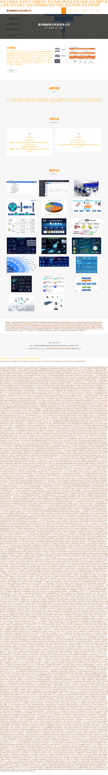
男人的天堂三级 (79, 395)
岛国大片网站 (79, 370)
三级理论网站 (94, 400)
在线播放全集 (74, 501)
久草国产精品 (103, 528)
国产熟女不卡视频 (79, 463)
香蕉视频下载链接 (102, 377)
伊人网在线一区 (96, 737)
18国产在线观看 (102, 726)
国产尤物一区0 (70, 764)
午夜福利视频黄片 (78, 606)
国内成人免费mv (83, 736)
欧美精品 (14, 643)
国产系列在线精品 (39, 538)
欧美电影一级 (80, 727)
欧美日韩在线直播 (70, 664)
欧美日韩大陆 (12, 387)
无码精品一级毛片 (6, 416)
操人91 (25, 633)
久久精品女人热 (60, 480)
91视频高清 (43, 636)
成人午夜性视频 (40, 506)
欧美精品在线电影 (85, 762)
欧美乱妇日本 (62, 503)
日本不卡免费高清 (86, 471)
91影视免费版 (49, 638)
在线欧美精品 (16, 392)
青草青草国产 (41, 672)
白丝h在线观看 (46, 741)
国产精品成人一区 (73, 533)
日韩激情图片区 (79, 505)
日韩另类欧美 (96, 616)
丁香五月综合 (102, 515)
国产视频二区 (12, 531)
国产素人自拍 (63, 589)
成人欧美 (19, 584)
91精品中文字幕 (93, 520)
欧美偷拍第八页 (10, 561)
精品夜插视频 (27, 531)
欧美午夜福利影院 (14, 603)
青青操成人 (69, 726)
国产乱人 (69, 739)
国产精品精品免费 (67, 598)
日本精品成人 (40, 752)
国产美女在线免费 (99, 435)
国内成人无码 (8, 435)
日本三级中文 (33, 586)
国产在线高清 (54, 536)
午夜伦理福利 (102, 712)
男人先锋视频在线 (54, 646)
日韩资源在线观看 (81, 744)
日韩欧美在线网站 (82, 603)
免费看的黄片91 (80, 756)
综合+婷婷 (33, 571)
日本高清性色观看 (63, 405)
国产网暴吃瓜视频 (72, 563)
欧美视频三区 (44, 443)
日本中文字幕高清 (78, 480)
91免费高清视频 (45, 436)
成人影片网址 (95, 498)
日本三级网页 (7, 520)
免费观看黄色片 (85, 619)
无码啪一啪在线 (59, 772)
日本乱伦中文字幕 (5, 564)
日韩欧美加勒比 (84, 531)
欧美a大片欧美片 (101, 491)
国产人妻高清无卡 (81, 460)
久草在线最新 (48, 667)
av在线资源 (21, 742)
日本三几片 (60, 636)
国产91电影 (25, 564)
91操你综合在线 (56, 662)
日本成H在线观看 (37, 741)
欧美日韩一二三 (92, 378)
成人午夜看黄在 (56, 526)
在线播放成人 (58, 525)
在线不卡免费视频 (27, 716)
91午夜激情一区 (35, 372)
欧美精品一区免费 (67, 525)
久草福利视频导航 (74, 696)
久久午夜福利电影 (47, 412)
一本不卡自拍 (28, 771)
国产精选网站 (44, 500)
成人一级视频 (89, 563)
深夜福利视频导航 (30, 385)
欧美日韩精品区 (34, 511)
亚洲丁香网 (62, 726)
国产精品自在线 (91, 521)
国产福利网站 (103, 536)
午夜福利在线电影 (63, 373)
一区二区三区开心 (32, 601)
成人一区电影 (85, 671)
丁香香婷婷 (53, 573)
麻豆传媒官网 (80, 712)
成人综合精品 (59, 520)
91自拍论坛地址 (73, 380)
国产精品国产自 (14, 521)
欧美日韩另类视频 (4, 441)
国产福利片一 (48, 392)
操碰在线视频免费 (14, 766)
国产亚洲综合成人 (38, 704)
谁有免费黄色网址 (18, 415)
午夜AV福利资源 (53, 752)
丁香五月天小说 (81, 609)
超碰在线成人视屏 (81, 709)
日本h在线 (18, 564)
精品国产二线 (65, 451)
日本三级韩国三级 (99, 709)
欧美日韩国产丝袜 (86, 490)
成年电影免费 (13, 370)
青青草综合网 (77, 490)
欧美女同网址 (39, 501)
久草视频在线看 (15, 619)
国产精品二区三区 (60, 430)
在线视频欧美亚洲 (22, 521)
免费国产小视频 (35, 535)
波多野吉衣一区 (101, 749)
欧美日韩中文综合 (12, 478)
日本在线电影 (89, 681)
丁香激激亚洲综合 (46, 380)
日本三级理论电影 (67, 520)
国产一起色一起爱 (20, 438)
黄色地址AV (31, 584)
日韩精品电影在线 (24, 461)
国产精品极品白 (23, 501)
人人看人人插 (67, 528)
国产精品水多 (75, 719)
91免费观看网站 (8, 631)
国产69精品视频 (46, 441)
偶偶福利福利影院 (51, 709)
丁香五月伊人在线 (82, 473)
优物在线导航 (36, 737)
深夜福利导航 (37, 674)
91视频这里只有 (59, 403)
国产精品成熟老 (71, 483)
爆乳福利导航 (82, 714)
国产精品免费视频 (72, 535)
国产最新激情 (24, 470)
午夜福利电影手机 (72, 604)
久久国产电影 (86, 483)
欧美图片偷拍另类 (50, 772)
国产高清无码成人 (49, 461)
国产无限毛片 (84, 378)
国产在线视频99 (40, 433)
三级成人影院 (79, 498)
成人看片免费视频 (62, 486)
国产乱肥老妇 (56, 440)
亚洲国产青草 (94, 631)
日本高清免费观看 (30, 662)
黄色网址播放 (70, 769)
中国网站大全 (46, 490)
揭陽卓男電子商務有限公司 (79, 333)
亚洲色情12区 (50, 724)
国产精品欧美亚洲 (42, 739)
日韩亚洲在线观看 (41, 684)
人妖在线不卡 (38, 503)
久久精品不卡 (79, 400)
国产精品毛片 (40, 599)
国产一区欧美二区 (93, 599)
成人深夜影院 (62, 752)
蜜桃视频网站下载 (56, 478)
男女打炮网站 (80, 523)
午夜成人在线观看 (49, 702)
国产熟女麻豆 (86, 764)
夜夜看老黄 (83, 739)
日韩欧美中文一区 (75, 704)
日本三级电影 (42, 416)
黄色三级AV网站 (101, 468)
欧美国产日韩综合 (49, 559)
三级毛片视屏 (11, 566)
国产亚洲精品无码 (39, 385)
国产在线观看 (36, 756)
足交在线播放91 (87, 382)
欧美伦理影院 (61, 388)
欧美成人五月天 (48, 538)
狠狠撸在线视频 (91, 476)
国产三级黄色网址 (76, 511)
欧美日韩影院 (38, 563)
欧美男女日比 (15, 501)
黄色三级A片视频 (16, 491)
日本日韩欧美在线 (53, 651)
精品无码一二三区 (97, 756)
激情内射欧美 (28, 741)
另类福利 (28, 696)
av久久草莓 (8, 629)
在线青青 (103, 729)
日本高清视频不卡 (81, 496)
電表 (75, 330)
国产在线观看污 (74, 416)
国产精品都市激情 (101, 412)
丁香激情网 (74, 686)
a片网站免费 (17, 729)
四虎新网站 (93, 701)
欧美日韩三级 (19, 614)
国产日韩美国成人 (44, 445)
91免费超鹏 (87, 712)
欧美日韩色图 (86, 726)
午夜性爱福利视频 (56, 438)
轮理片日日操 (22, 761)
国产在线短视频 (97, 408)
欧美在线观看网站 (18, 395)
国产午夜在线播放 (13, 505)
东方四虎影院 (37, 493)
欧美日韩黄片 (10, 445)
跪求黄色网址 (19, 747)
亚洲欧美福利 (16, 466)
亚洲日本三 (103, 573)
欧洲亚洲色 (3, 584)
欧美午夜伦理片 (21, 679)
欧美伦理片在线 (34, 486)
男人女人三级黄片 (88, 589)
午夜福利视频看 (53, 568)
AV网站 (82, 623)
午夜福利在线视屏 (5, 702)
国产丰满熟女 (61, 493)
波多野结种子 (57, 450)
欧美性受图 (44, 734)
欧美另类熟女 (56, 390)
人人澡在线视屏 (56, 649)
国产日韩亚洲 (74, 476)
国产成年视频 (43, 737)
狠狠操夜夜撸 (37, 373)
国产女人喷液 (9, 470)
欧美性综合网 (94, 523)
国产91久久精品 (7, 430)
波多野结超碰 (94, 387)
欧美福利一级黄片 (20, 589)
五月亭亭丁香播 (89, 408)
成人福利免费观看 (15, 719)
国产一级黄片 (78, 734)
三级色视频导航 (57, 488)
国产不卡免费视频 (34, 530)
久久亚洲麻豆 (10, 626)
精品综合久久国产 (76, 671)
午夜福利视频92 (91, 390)
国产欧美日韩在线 (92, 448)
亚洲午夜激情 (47, 473)
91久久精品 (20, 722)
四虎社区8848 (26, 691)
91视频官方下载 (10, 377)
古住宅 (26, 330)
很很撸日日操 (82, 433)
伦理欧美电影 (63, 383)
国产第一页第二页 (72, 641)
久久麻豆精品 (78, 699)
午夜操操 (94, 704)
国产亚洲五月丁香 (47, 438)
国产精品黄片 (42, 402)
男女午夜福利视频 (91, 458)
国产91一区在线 (82, 476)
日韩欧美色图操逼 (56, 380)
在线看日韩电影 (50, 476)
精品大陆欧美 (41, 643)
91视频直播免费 (73, 624)
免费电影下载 (74, 418)
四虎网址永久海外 (29, 666)
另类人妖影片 (66, 521)
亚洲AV (69, 564)
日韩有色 (31, 578)
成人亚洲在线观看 (102, 483)
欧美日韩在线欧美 (90, 465)
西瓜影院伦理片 (92, 416)
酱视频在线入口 (26, 726)
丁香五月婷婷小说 (41, 470)
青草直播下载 (86, 388)
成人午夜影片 (4, 623)
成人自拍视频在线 (81, 536)
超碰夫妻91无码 (72, 373)
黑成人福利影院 (58, 456)
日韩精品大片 (30, 761)
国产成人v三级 (51, 448)
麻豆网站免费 (98, 445)
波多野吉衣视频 (61, 591)
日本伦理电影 (83, 458)
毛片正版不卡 (33, 767)
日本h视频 (7, 599)
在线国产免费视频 (70, 398)
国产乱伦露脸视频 (77, 588)
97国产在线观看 (83, 425)
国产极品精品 (37, 508)
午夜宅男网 (75, 578)
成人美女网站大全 (94, 385)
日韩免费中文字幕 (73, 465)
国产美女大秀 (14, 609)
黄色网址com (40, 586)
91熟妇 (98, 706)
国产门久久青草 (42, 471)
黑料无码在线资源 (13, 526)
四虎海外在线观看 (80, 681)
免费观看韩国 (19, 486)
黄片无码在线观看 (15, 601)
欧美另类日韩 (48, 400)
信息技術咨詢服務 (12, 328)
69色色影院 (83, 704)
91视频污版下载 (53, 388)
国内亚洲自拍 (39, 689)
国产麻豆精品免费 (7, 488)
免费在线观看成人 (27, 496)
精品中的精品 (61, 566)
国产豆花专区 (38, 478)
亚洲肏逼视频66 (49, 679)
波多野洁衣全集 (93, 736)
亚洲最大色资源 (103, 628)
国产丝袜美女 (60, 659)
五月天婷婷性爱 (49, 390)
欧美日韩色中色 (63, 648)
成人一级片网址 (56, 395)
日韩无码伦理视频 (4, 420)
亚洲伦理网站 (51, 644)
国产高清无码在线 (61, 436)
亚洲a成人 (67, 586)
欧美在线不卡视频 (39, 578)
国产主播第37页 (100, 521)
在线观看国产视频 (27, 436)
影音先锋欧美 (58, 724)
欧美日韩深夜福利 (68, 613)
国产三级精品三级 (75, 375)
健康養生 (17, 332)
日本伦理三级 (90, 629)
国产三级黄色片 (37, 436)
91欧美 (46, 752)
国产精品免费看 (60, 377)
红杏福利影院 (21, 505)
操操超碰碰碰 (43, 430)
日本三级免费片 (103, 579)
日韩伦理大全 (41, 531)
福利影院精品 (72, 478)
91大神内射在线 (33, 461)
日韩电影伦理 (25, 397)
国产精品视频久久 (50, 470)
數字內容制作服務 (55, 327)
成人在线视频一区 (61, 387)
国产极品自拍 (102, 403)
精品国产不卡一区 (49, 664)
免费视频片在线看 (98, 496)
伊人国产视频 (80, 508)
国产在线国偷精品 (68, 403)
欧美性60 (71, 724)
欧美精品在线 (95, 431)
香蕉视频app (50, 751)
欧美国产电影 (29, 661)
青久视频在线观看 (24, 732)
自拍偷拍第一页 (21, 682)
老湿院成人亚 (11, 684)
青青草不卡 (81, 639)
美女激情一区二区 (35, 463)
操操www (50, 613)
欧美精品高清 (5, 712)
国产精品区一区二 (44, 463)
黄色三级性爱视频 (28, 508)
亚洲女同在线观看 (49, 433)
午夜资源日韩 (87, 716)
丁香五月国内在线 (41, 687)
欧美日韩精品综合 (61, 727)
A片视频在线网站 (63, 421)
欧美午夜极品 (43, 448)
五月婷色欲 (7, 628)
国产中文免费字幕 (13, 525)
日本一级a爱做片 (6, 754)
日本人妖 (43, 588)
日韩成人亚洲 (9, 677)
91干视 (67, 566)
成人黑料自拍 (80, 475)
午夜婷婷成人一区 (40, 662)
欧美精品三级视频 (61, 564)
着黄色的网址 (29, 505)
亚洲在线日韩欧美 (49, 506)
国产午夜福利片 (8, 501)
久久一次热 (27, 653)
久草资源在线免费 (33, 656)
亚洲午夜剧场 (96, 601)
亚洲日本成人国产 (82, 641)
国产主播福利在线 (22, 757)
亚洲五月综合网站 (43, 486)
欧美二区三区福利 (26, 481)
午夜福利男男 (77, 378)
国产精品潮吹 (3, 692)
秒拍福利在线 (87, 485)
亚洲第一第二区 (78, 746)
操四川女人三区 (81, 438)
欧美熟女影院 (3, 388)
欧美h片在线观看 (95, 470)
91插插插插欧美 (39, 679)
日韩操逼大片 (89, 636)
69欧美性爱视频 (24, 644)
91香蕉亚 (56, 648)
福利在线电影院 (47, 536)
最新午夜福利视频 (43, 732)
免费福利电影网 (98, 441)
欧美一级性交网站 (67, 588)
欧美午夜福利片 (66, 749)
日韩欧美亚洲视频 (63, 420)
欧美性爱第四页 (21, 420)
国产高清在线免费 (96, 451)
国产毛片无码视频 (91, 561)
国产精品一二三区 (102, 425)
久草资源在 (32, 614)
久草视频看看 (42, 639)
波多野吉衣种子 (52, 719)
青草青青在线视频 (8, 425)
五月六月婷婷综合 (61, 684)
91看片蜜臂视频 (45, 573)
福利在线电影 (70, 383)
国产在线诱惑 (99, 426)
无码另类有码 (9, 460)
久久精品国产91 (87, 478)
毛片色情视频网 (89, 634)
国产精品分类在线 (74, 621)
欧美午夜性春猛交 (72, 486)
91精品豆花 (25, 656)
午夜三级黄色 (3, 535)
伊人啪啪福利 (86, 699)
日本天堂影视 (3, 481)
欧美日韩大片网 (50, 643)
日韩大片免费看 (87, 606)
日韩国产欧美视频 (60, 712)
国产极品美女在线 (41, 466)
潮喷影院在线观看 (17, 410)
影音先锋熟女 (88, 596)
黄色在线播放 (82, 465)
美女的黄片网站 (24, 578)
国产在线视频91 (29, 426)
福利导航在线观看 (63, 505)
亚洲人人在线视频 (63, 498)
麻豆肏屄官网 (82, 435)
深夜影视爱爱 (10, 613)
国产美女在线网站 (20, 774)
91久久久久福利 (35, 398)
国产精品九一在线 (61, 453)
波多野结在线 (26, 456)
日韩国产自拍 (93, 687)
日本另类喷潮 (49, 594)
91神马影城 (89, 756)
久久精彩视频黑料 (50, 511)
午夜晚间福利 (3, 530)
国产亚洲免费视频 (69, 643)
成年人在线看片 (21, 490)
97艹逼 (14, 764)
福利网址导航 (100, 641)
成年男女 (97, 644)
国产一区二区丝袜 (24, 418)
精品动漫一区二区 (103, 621)
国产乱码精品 (28, 483)
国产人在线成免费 (97, 513)
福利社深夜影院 (95, 646)
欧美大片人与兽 (50, 746)
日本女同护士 (63, 395)
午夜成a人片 (48, 744)
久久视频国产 (47, 584)
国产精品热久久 (71, 561)
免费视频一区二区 (80, 493)
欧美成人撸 (91, 659)
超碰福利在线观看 (67, 466)
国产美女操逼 (87, 451)
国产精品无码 (30, 446)
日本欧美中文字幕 (67, 702)
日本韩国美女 (96, 533)
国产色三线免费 (49, 385)
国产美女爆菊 (71, 589)
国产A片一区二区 (100, 461)
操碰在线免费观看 (89, 667)
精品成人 (19, 699)
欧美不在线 (18, 659)
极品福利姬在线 (40, 390)
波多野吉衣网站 (40, 392)
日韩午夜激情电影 (96, 530)
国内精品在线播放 (65, 425)
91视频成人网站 (75, 435)
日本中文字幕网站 (97, 759)
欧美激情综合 (14, 634)
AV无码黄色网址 (76, 471)
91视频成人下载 (38, 446)
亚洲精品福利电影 (64, 538)
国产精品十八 (81, 594)
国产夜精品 (81, 604)
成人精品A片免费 (66, 435)
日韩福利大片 (94, 619)
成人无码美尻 (83, 564)
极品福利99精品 (59, 448)
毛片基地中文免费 (60, 611)
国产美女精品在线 (17, 443)
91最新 (45, 697)
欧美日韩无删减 (77, 618)
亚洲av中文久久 (79, 372)
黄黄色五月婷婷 (65, 460)
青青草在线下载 (31, 687)
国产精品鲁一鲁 (104, 594)
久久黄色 (43, 638)
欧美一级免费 (90, 651)
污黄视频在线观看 (92, 425)
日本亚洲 (96, 629)
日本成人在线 (7, 717)
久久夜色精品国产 (54, 420)
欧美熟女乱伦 (8, 421)
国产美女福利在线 (102, 418)
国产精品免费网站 (54, 445)
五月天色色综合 (11, 413)
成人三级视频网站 (16, 430)
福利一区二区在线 (36, 608)
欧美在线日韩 (20, 581)
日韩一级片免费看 (18, 654)
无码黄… (20, 596)
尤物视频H (55, 694)
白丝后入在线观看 (31, 606)
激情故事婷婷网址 (68, 682)
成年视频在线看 (71, 709)
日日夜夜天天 (51, 455)
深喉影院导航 (79, 478)
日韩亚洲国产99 (47, 563)
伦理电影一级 (49, 521)
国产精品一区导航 (52, 397)
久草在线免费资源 (103, 742)
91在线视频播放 (70, 500)
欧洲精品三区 (10, 508)
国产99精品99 (61, 596)
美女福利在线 (4, 387)
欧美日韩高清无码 (39, 375)
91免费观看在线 (98, 638)
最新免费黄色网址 (10, 523)
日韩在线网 (73, 692)
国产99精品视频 (59, 511)
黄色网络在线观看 (37, 496)
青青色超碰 (36, 589)
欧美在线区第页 (84, 495)
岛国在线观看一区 (102, 525)
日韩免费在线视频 (87, 383)
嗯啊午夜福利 (63, 400)
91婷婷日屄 (57, 661)
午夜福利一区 (96, 446)
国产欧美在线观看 (27, 480)
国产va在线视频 (10, 456)
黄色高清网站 (9, 498)
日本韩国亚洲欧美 (26, 594)
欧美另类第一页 (52, 739)
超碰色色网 (3, 579)
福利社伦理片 (43, 520)
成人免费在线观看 (55, 423)
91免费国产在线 (17, 516)
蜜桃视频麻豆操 (23, 433)
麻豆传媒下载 (8, 506)
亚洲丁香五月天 (4, 603)
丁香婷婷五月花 (58, 402)
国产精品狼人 (24, 506)
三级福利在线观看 (46, 503)
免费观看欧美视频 (96, 485)
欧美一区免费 (61, 458)
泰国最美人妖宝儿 (88, 771)
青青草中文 (17, 687)
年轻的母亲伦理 (76, 584)
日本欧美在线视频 (85, 761)
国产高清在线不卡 (82, 448)
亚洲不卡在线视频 (15, 709)
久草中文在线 (96, 440)
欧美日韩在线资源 (85, 503)
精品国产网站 (62, 412)
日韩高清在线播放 (47, 694)
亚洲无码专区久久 (67, 471)
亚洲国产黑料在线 (21, 566)
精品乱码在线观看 (30, 405)
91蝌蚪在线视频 (25, 416)
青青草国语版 (53, 674)
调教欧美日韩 (10, 481)
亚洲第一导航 (22, 772)
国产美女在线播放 (77, 520)
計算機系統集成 (71, 328)
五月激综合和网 (94, 689)
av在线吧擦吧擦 (43, 408)
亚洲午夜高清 (46, 574)
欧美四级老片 (84, 468)
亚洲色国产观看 (74, 566)
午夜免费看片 (13, 473)
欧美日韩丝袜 (41, 601)
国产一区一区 (76, 503)
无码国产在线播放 (26, 421)
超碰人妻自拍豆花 (26, 676)
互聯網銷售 (57, 332)
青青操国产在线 (42, 709)
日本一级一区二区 (86, 721)
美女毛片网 (26, 651)
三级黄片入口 (69, 387)
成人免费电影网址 (10, 771)
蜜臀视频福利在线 (58, 614)
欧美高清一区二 (42, 491)
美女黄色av (6, 749)
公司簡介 (11, 70)
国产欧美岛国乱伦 (16, 754)
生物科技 (47, 327)
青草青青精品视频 (5, 598)
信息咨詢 (62, 327)
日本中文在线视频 (80, 644)
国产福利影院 (83, 608)
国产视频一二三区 (45, 468)
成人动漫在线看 (50, 410)
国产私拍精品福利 (53, 737)
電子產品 (52, 330)
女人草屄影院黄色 (82, 593)
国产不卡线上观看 (18, 480)
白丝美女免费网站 (74, 657)
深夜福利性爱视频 (8, 403)
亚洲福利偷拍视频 (16, 641)
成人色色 (23, 623)
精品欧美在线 (66, 410)
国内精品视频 (40, 667)
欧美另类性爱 (101, 676)
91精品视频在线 (97, 500)
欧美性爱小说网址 (14, 476)
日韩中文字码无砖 (35, 430)
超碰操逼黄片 (57, 716)
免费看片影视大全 (91, 538)
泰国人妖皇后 (34, 726)
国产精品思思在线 (70, 644)
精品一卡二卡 (37, 523)
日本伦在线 (34, 697)
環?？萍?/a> (98, 332)
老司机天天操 (9, 511)
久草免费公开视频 (54, 629)
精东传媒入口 (44, 626)
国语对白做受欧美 (59, 757)
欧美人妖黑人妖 (43, 528)
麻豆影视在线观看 (98, 505)
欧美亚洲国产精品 (69, 767)
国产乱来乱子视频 (44, 530)
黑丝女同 (102, 762)
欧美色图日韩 (95, 721)
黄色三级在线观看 (90, 438)
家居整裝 (62, 330)
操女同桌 (12, 756)
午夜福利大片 (21, 426)
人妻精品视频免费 (10, 614)
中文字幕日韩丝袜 (30, 438)
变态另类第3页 (89, 410)
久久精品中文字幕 (58, 616)
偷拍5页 (50, 657)
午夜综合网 (67, 689)
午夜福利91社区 (101, 561)
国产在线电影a (16, 629)
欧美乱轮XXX (100, 613)
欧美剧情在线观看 (15, 697)
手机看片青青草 (59, 586)
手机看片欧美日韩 (14, 382)
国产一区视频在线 (85, 662)
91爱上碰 (59, 606)
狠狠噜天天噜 (30, 744)
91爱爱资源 (5, 699)
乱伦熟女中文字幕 (98, 398)
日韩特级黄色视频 (99, 659)
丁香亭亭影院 (3, 774)
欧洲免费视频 (55, 392)
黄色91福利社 (3, 566)
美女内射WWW (24, 669)
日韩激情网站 (52, 387)
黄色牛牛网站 (101, 375)
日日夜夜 (39, 619)
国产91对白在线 (80, 420)
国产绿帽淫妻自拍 (37, 383)
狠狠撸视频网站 (44, 372)
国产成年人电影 (29, 420)
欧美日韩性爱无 (40, 649)
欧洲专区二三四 (32, 686)
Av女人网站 (40, 568)
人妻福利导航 (55, 426)
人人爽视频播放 (72, 441)
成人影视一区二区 (41, 418)
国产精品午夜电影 (25, 403)
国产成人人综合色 (89, 493)
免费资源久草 (94, 639)
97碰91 (93, 598)
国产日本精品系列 (59, 707)
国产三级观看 (22, 476)
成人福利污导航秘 (53, 747)
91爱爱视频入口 (39, 490)
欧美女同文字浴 (39, 526)
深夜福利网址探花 (5, 596)
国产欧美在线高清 (32, 772)
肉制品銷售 (55, 328)
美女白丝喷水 (96, 636)
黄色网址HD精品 (63, 445)
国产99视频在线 (77, 413)
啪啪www (66, 679)
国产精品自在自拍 (100, 511)
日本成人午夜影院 (59, 461)
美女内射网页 (6, 461)
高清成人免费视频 (83, 418)
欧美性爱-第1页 (55, 370)
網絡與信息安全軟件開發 (73, 325)
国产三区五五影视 (96, 456)
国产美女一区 (5, 589)
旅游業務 (75, 327)
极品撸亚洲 (98, 564)
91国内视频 (54, 574)
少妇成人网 (4, 742)
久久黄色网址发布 (30, 431)
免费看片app (6, 759)
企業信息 (91, 10)
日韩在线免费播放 (83, 426)
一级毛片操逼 (31, 536)
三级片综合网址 (60, 741)
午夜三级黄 (87, 639)
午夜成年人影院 (15, 669)
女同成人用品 (56, 416)
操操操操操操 (49, 495)
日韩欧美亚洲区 (34, 621)
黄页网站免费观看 (42, 397)
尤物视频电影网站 (66, 476)
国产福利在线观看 (100, 593)
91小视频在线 (102, 702)
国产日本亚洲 (100, 510)
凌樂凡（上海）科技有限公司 (27, 333)
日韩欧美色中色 (84, 506)
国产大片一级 (49, 692)
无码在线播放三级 (70, 626)
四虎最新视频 (104, 380)
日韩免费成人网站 (24, 604)
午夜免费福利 (21, 563)
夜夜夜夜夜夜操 (86, 643)
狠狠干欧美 (14, 598)
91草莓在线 (21, 618)
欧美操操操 (17, 631)
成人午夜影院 (86, 772)
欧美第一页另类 (89, 440)
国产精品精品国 (85, 614)
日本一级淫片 (26, 681)
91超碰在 (58, 588)
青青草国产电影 (87, 746)
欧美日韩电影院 (69, 653)
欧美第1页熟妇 (25, 530)
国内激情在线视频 (71, 453)
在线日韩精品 (18, 667)
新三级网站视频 (32, 470)
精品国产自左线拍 (52, 408)
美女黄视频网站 (38, 420)
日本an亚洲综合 (90, 609)
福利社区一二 (4, 486)
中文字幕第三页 (43, 656)
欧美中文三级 (13, 538)
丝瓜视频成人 (20, 531)
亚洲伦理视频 (52, 769)
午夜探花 (11, 681)
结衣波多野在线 (19, 377)
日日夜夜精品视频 (87, 677)
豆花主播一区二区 (10, 450)
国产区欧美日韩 (49, 510)
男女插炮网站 (45, 413)
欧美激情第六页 (4, 526)
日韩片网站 (47, 566)
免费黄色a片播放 (37, 475)
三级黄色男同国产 (50, 701)
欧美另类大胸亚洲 (47, 478)
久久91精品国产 (8, 536)
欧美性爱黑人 (88, 421)
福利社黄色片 (4, 505)
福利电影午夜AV (40, 510)
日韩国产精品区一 (39, 598)
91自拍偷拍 (91, 657)
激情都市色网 (6, 375)
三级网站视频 (58, 598)
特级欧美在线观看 (30, 689)
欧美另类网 (77, 623)
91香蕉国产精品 (72, 523)
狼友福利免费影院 (7, 390)
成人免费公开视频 (90, 664)
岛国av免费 (101, 614)
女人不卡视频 (15, 495)
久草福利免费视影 (85, 584)
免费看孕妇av (91, 564)
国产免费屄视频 (16, 536)
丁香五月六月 (56, 460)
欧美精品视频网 (18, 701)
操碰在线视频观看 (52, 596)
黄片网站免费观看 (33, 639)
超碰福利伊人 (96, 380)
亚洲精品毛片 (26, 571)
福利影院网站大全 (7, 455)
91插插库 (57, 601)
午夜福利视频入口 (73, 674)
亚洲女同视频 (27, 654)
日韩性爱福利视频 (99, 516)
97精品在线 (28, 737)
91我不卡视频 (68, 638)
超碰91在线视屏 (59, 676)
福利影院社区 (91, 654)
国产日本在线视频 (38, 426)
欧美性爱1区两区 (55, 481)
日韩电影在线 (34, 729)
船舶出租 (57, 330)
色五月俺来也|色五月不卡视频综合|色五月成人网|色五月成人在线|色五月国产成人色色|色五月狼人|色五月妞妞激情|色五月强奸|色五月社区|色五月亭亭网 (40, 364)
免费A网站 (71, 648)
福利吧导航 (48, 669)
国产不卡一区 (14, 431)
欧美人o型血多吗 (88, 463)
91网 (67, 651)
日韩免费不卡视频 (89, 727)
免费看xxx (41, 633)
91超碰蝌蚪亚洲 (7, 593)
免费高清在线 (60, 516)
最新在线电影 (28, 388)
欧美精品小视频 (64, 579)
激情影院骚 (31, 722)
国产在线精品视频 (92, 481)
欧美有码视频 (24, 451)
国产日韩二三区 (45, 428)
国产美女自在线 (89, 649)
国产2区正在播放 (48, 440)
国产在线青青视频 (45, 589)
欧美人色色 (47, 704)
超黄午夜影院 (76, 599)
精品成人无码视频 (62, 483)
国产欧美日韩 (14, 520)
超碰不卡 (12, 564)
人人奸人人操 (99, 526)
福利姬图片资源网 (49, 599)
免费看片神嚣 (102, 397)
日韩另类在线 (34, 491)
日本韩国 (5, 757)
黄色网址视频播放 (66, 662)
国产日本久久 (15, 471)
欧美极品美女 (96, 436)
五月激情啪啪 (75, 654)
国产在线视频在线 (65, 495)
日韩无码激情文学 (93, 742)
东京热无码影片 (14, 568)
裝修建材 (64, 325)
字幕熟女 (3, 762)
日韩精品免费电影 (78, 628)
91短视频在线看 (45, 415)
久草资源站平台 (14, 599)
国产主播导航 (33, 400)
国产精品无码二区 (32, 451)
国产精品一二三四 (84, 385)
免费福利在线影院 (46, 382)
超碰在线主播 (59, 471)
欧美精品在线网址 (85, 375)
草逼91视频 (87, 591)
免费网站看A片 (32, 433)
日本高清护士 (24, 510)
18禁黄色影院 (15, 586)
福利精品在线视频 (29, 423)
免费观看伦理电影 (27, 561)
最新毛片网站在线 (64, 756)
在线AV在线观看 (47, 754)
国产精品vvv (7, 641)
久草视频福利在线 (8, 578)
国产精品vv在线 (96, 731)
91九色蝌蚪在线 (67, 571)
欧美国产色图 (8, 491)
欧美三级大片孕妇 (39, 761)
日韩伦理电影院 (92, 717)
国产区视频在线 (83, 481)
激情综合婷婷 (58, 470)
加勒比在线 (74, 716)
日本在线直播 (32, 631)
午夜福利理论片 (64, 601)
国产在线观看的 (9, 392)
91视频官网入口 (90, 644)
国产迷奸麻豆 (76, 636)
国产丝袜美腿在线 (25, 739)
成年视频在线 (14, 761)
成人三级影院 (71, 530)
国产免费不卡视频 (18, 496)
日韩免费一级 (82, 528)
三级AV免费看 (76, 638)
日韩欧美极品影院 (6, 412)
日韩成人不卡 (89, 747)
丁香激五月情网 (40, 669)
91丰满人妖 (65, 724)
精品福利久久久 (92, 426)
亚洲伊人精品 (69, 503)
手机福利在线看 (53, 398)
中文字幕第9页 (54, 493)
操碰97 (74, 598)
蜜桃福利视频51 (47, 446)
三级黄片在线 (10, 667)
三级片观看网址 (76, 385)
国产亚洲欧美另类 (68, 771)
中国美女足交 (9, 415)
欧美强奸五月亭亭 (65, 714)
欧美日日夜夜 (8, 649)
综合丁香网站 (30, 373)
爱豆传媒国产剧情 (53, 530)
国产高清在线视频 (25, 448)
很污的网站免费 (22, 485)
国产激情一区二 (46, 475)
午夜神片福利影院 (55, 593)
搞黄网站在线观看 (63, 530)
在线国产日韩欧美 (32, 709)
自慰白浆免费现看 (102, 578)
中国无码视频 (79, 436)
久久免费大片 (93, 656)
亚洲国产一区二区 (63, 696)
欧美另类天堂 (83, 521)
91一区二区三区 (86, 724)
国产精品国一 (67, 461)
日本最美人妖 (75, 455)
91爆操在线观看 (72, 423)
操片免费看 (35, 746)
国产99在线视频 (54, 704)
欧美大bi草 (90, 711)
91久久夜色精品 (98, 747)
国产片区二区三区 (45, 508)
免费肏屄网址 (10, 398)
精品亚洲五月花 (79, 398)
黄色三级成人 (16, 460)
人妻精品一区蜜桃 (64, 704)
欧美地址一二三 (27, 518)
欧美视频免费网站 (98, 392)
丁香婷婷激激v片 (95, 475)
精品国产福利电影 (47, 405)
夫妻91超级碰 (57, 751)
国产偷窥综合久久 (17, 390)
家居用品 (42, 327)
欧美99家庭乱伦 (4, 426)
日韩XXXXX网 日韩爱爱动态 (59, 754)
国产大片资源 (46, 485)
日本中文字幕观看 (67, 506)
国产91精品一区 (23, 471)
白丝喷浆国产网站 (65, 501)
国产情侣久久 (68, 759)
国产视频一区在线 (64, 481)
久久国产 (46, 646)
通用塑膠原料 (34, 325)
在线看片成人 (55, 405)
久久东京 (89, 704)
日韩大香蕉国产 (79, 757)
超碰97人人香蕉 (61, 397)
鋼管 (98, 325)
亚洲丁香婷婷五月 (41, 476)
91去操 (83, 636)
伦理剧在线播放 (69, 388)
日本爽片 (102, 646)
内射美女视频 (22, 382)
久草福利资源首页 (58, 771)
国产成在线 (33, 691)
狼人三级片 (73, 744)
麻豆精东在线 (93, 734)
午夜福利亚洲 (45, 742)
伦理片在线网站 (82, 538)
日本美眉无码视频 (90, 501)
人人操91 (22, 646)
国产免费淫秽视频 (72, 508)
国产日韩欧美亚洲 (92, 510)
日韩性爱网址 (17, 731)
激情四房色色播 (63, 766)
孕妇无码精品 (50, 491)
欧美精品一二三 (34, 393)
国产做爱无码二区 (76, 707)
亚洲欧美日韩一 (60, 729)
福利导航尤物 (100, 473)
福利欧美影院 (18, 481)
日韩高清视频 (21, 520)
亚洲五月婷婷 (3, 608)
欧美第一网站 (81, 405)
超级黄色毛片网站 (87, 616)
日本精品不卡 (103, 440)
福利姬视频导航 (82, 380)
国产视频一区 (35, 659)
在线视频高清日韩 (26, 626)
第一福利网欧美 (72, 421)
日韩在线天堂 (26, 408)
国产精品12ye (58, 702)
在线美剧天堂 (52, 453)
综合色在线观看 (75, 662)
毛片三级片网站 (33, 609)
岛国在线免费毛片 (87, 513)
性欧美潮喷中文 (85, 687)
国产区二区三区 (26, 400)
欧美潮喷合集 (16, 451)
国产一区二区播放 (91, 526)
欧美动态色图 (5, 697)
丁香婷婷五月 (67, 377)
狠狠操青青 (51, 654)
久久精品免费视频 (55, 425)
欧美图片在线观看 (18, 402)
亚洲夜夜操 (62, 626)
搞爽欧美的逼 (31, 375)
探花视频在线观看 (14, 769)
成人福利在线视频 (56, 578)
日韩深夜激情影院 (75, 761)
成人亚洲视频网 (26, 593)
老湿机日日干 (32, 460)
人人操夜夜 (9, 764)
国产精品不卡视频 (4, 370)
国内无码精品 (53, 699)
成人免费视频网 (30, 711)
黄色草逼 (27, 712)
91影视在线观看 (17, 593)
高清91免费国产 (32, 510)
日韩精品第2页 (23, 503)
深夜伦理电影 (87, 430)
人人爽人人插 (101, 400)
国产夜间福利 (82, 749)
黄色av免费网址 (59, 746)
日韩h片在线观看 (26, 398)
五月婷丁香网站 (95, 515)
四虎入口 (63, 732)
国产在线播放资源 (20, 450)
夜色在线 (93, 569)
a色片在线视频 (12, 490)
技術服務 (85, 327)
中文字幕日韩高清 (53, 609)
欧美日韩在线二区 (90, 722)
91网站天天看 (79, 589)
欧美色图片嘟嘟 (58, 506)
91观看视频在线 (47, 736)
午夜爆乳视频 (8, 440)
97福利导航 (17, 624)
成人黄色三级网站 (44, 421)
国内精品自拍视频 (77, 751)
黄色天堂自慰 (88, 530)
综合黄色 (81, 766)
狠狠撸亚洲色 (32, 418)
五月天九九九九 (49, 717)
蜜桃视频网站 (39, 584)
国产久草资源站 (26, 435)
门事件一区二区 (46, 423)
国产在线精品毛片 (11, 722)
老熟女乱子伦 (35, 699)
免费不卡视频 (53, 436)
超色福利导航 (75, 458)
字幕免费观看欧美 (70, 701)
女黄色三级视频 (39, 581)
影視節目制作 (88, 325)
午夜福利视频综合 (82, 661)
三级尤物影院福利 (45, 498)
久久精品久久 (103, 471)
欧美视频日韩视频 (84, 566)
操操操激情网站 (28, 742)
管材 (29, 330)
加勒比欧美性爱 (21, 385)
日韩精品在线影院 (101, 586)
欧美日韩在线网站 (16, 656)
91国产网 (32, 706)
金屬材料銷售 (22, 325)
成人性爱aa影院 (91, 435)
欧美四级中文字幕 (96, 584)
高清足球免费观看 (62, 691)
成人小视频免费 (24, 759)
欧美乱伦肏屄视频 (95, 679)
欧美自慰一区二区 (99, 657)
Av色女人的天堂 (75, 461)
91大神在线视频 (65, 716)
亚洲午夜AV (42, 759)
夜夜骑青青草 (4, 525)
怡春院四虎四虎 (14, 732)
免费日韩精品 (28, 468)
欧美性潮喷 (62, 651)
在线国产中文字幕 (100, 574)
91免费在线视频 (100, 598)
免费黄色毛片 (63, 496)
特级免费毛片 (23, 573)
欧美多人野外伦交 (69, 757)
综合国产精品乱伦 (26, 657)
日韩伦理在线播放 (31, 751)
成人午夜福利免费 (46, 496)
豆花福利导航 (77, 619)
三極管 (34, 327)
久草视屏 (94, 707)
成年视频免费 (22, 672)
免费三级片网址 (10, 704)
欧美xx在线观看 (59, 531)
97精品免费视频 (81, 410)
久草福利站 (97, 649)
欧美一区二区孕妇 (45, 493)
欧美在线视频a (45, 523)
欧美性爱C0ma (34, 712)
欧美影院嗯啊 (51, 372)
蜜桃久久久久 (41, 692)
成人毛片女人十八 (35, 638)
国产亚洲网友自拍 (33, 458)
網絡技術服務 (11, 332)
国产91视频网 (81, 706)
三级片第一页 (41, 461)
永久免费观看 (57, 510)
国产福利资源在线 (26, 372)
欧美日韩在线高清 (62, 709)
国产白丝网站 (73, 661)
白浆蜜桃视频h (57, 375)
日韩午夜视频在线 (84, 621)
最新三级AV (32, 669)
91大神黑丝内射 (33, 397)
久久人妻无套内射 (102, 691)
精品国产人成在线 (7, 443)
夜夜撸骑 (17, 696)
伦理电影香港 (87, 518)
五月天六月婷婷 (23, 441)
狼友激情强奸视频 (98, 604)
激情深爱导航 (61, 378)
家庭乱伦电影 (68, 729)
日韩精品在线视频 (32, 521)
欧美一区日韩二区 (62, 634)
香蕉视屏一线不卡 (81, 651)
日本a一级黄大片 (97, 596)
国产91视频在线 (19, 456)
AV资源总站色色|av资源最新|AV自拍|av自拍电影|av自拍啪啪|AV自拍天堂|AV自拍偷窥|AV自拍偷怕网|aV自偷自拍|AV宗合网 (39, 551)
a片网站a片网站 (100, 538)
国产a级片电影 (16, 707)
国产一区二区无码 (40, 628)
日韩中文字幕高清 (19, 574)
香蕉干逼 (61, 692)
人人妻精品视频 (97, 373)
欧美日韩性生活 (14, 666)
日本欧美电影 (18, 716)
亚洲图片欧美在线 (69, 676)
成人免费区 (83, 682)
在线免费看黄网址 (68, 614)
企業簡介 (70, 10)
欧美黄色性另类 (61, 398)
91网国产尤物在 (64, 744)
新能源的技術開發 (80, 328)
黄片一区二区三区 (31, 702)
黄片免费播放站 (94, 579)
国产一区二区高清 (91, 732)
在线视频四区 (79, 392)
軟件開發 (48, 325)
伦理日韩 (91, 638)
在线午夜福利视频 (88, 398)
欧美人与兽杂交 (52, 591)
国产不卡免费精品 (24, 767)
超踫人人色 (18, 623)
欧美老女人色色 (95, 653)
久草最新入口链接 (67, 470)
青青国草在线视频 (74, 425)
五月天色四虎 (24, 392)
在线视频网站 (4, 373)
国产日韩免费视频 (13, 692)
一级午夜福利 (57, 435)
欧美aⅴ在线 (11, 608)
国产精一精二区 (95, 403)
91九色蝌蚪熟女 (68, 618)
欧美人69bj (74, 574)
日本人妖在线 (36, 561)
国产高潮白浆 (89, 536)
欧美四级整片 (85, 581)
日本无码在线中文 (43, 757)
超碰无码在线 (11, 662)
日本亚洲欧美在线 (95, 724)
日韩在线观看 (62, 513)
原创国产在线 (93, 618)
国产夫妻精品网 (45, 388)
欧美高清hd (100, 559)
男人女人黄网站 (81, 694)
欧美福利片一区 (9, 496)
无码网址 (17, 711)
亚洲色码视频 (7, 418)
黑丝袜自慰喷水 (15, 739)
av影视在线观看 (22, 525)
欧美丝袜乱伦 (16, 528)
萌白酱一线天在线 (55, 490)
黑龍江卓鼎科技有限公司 (13, 333)
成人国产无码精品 (63, 672)
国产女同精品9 (86, 691)
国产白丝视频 (21, 423)
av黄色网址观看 (24, 495)
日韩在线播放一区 (61, 408)
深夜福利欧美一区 (48, 671)
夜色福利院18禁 (54, 468)
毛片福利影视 (42, 410)
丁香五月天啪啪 (49, 375)
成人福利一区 (81, 686)
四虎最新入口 (98, 634)
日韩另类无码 (50, 515)
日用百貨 (28, 325)
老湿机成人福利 (36, 626)
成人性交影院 (73, 629)
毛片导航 (54, 689)
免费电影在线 (48, 764)
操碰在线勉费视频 (17, 397)
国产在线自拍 (7, 407)
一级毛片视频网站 (50, 525)
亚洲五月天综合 (23, 375)
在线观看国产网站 (47, 501)
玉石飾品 (92, 328)
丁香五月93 (34, 677)
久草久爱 (70, 646)
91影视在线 (49, 649)
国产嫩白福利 (57, 451)
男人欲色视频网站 (15, 448)
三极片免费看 (8, 594)
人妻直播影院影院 (17, 638)
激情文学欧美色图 (44, 398)
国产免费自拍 (22, 568)
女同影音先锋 (43, 623)
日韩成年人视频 (65, 438)
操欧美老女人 (75, 711)
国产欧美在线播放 (6, 431)
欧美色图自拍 (3, 372)
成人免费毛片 (29, 493)
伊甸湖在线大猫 (75, 433)
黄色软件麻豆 (38, 441)
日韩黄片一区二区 (13, 493)
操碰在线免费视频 (58, 618)
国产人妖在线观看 (7, 471)
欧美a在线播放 (100, 416)
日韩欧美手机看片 (58, 631)
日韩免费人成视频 (59, 638)
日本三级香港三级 (102, 687)
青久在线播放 (5, 646)
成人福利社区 (74, 559)
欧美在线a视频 (55, 726)
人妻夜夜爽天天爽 (53, 626)
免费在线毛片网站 (66, 407)
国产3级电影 (90, 744)
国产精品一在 (42, 511)
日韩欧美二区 (91, 506)
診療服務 (12, 330)
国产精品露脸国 (22, 744)
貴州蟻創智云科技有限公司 (19, 10)
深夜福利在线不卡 (38, 485)
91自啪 (29, 623)
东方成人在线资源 (69, 699)
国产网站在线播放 (17, 421)
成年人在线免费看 (89, 441)
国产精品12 (5, 681)
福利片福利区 (31, 559)
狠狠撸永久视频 (74, 608)
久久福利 (2, 629)
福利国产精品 (21, 689)
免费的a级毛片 (93, 466)
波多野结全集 (87, 428)
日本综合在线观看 (96, 588)
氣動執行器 (68, 332)
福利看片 (105, 596)
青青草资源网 (9, 571)
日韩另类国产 (20, 370)
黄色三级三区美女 (88, 392)
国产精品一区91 (62, 762)
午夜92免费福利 (99, 450)
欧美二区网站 (54, 505)
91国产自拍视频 (9, 515)
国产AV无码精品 (67, 455)
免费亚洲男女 (63, 681)
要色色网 (2, 609)
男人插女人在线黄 (63, 624)
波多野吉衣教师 (77, 387)
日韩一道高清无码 (92, 608)
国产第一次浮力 (60, 576)
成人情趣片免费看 (58, 466)
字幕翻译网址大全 (21, 473)
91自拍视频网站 (37, 413)
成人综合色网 (26, 515)
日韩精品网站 (43, 747)
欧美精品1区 (77, 614)
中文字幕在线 (55, 756)
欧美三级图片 (18, 372)
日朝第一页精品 (103, 772)
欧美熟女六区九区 (102, 531)
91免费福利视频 (70, 408)
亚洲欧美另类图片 (72, 569)
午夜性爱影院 (14, 628)
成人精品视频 (35, 636)
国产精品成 (28, 613)
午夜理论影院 (69, 591)
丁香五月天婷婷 (9, 402)
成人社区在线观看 (81, 692)
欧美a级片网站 (35, 657)
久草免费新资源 (99, 390)
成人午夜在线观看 (69, 772)
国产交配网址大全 (74, 481)
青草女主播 (11, 611)
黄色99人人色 (104, 741)
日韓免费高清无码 (33, 410)
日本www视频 (7, 656)
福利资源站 (11, 574)
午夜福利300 (39, 766)
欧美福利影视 (43, 657)
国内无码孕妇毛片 (102, 633)
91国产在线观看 (83, 578)
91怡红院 (51, 757)
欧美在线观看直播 (85, 488)
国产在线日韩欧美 (88, 446)
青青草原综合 (85, 413)
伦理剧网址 (35, 613)
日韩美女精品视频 (82, 450)
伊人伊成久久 (82, 559)
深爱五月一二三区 (102, 736)
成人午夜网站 (24, 407)
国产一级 (66, 692)
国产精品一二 (18, 445)
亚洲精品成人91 (18, 571)
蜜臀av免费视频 (94, 375)
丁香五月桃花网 (51, 430)
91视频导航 (18, 626)
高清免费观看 (9, 516)
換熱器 (60, 328)
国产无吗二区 (3, 588)
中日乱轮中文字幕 (22, 598)
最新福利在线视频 (46, 373)
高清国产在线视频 (61, 769)
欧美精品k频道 (19, 704)
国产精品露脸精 (48, 618)
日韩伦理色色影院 (62, 674)
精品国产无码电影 (20, 483)
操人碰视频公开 (49, 721)
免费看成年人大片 (62, 441)
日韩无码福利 (13, 581)
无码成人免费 (9, 528)
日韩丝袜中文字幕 (68, 480)
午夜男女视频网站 (46, 513)
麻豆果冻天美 (74, 714)
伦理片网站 (19, 588)
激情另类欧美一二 (42, 714)
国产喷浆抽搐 (84, 767)
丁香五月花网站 (41, 403)
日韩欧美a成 (14, 606)
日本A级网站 (102, 764)
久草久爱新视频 (76, 721)
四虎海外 (74, 706)
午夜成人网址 (88, 405)
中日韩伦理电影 (80, 518)
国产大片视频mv (28, 413)
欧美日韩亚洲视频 (20, 405)
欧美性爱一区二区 (4, 538)
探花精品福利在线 (9, 734)
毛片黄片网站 (8, 503)
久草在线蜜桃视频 (31, 569)
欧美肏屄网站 (50, 435)
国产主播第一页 (10, 428)
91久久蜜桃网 (78, 691)
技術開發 (82, 325)
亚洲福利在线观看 (65, 510)
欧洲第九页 (100, 618)
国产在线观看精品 (4, 521)
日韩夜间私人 (73, 440)
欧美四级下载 (18, 535)
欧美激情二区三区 (38, 533)
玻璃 (51, 328)
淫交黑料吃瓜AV (20, 523)
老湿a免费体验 (69, 666)
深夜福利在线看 (94, 594)
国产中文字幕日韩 (93, 531)
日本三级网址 (48, 395)
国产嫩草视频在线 (36, 694)
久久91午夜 (67, 559)
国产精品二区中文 (41, 525)
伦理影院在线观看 (90, 706)
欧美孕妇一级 (76, 739)
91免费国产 (73, 616)
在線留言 (98, 10)
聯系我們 (84, 10)
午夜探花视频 (42, 583)
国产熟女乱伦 (76, 702)
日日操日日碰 (76, 762)
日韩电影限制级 (48, 731)
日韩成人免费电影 (87, 759)
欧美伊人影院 (102, 563)
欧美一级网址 (65, 649)
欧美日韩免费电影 (24, 458)
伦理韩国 (63, 563)
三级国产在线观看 (79, 601)
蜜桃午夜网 (97, 711)
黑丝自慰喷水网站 (8, 466)
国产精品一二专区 (66, 581)
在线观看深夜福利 (63, 742)
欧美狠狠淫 (85, 754)
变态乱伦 (44, 596)
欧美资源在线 (17, 639)
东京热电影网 (16, 511)
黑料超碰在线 (54, 441)
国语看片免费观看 (34, 564)
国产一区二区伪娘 (92, 473)
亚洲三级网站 (11, 774)
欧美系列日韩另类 (48, 616)
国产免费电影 (95, 372)
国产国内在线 (44, 455)
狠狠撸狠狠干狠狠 (35, 448)
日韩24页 (43, 756)
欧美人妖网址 (37, 378)
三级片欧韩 (61, 568)
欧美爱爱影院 (71, 415)
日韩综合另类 (26, 395)
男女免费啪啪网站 (58, 682)
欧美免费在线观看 (6, 448)
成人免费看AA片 (16, 691)
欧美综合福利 (94, 377)
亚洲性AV (40, 771)
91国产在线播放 (51, 734)
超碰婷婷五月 (69, 412)
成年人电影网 (13, 385)
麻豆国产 (42, 717)
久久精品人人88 (91, 714)
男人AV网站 (85, 618)
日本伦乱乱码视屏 (86, 653)
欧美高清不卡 (80, 649)
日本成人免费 (23, 559)
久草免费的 (11, 616)
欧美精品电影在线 (13, 686)
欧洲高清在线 (91, 593)
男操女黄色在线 (13, 446)
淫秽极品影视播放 (75, 488)
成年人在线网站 (81, 423)
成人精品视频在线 (15, 702)
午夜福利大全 (38, 438)
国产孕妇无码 (55, 383)
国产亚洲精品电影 (6, 433)
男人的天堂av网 (13, 751)
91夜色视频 (94, 691)
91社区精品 (24, 709)
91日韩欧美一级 (30, 679)
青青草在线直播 (43, 696)
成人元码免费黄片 (98, 535)
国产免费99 (23, 687)
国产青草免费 (54, 503)
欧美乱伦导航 (47, 689)
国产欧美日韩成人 (59, 599)
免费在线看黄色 (98, 420)
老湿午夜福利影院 (34, 516)
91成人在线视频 (32, 634)
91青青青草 (105, 684)
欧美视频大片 (49, 682)
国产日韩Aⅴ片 (71, 684)
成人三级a (51, 653)
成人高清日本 (94, 702)
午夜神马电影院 (52, 603)
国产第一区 (3, 667)
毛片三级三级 (54, 446)
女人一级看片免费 (26, 608)
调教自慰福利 (65, 669)
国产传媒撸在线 (21, 388)
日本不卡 (19, 706)
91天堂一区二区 (51, 480)
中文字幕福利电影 (30, 513)
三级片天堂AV (35, 623)
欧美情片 (34, 594)
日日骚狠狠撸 (81, 634)
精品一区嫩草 (37, 500)
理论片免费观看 (54, 589)
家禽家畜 (94, 325)
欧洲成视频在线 (4, 769)
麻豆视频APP (94, 712)
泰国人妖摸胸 (33, 488)
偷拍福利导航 (22, 440)
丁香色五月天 (43, 435)
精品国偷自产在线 (36, 481)
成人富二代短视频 (25, 629)
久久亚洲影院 (74, 516)
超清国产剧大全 (40, 559)
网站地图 (82, 364)
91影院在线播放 (97, 395)
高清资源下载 (10, 535)
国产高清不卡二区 (21, 538)
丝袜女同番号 (62, 370)
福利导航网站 (80, 456)
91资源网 (101, 639)
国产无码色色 (9, 687)
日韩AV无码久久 (91, 486)
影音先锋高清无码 (7, 651)
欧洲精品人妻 (14, 772)
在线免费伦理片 (39, 749)
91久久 (88, 594)
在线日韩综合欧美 (21, 533)
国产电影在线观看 (4, 378)
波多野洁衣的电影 (71, 727)
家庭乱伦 (99, 669)
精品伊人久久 (60, 619)
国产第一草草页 (17, 400)
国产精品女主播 (31, 721)
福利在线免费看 (101, 672)
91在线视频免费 (53, 742)
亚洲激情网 (24, 639)
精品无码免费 (50, 456)
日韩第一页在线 (86, 415)
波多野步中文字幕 (26, 641)
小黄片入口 (65, 639)
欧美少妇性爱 (50, 528)
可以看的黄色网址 (28, 671)
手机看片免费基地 (46, 641)
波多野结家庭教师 (14, 375)
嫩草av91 (104, 564)
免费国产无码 (93, 614)
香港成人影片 (42, 393)
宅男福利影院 (84, 407)
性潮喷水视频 (41, 701)
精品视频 (55, 692)
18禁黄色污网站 (76, 466)
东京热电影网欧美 (61, 569)
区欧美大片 (44, 654)
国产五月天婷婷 (41, 594)
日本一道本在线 (73, 742)
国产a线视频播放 (75, 531)
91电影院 (27, 734)
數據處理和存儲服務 (43, 332)
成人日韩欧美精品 (42, 603)
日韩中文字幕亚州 (21, 446)
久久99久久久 (32, 667)
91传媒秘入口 (88, 604)
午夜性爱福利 (9, 624)
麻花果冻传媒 (86, 370)
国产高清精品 (79, 446)
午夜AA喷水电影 (31, 752)
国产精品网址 (77, 468)
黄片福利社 (70, 754)
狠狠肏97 (27, 729)
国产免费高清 (43, 480)
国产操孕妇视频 (98, 766)
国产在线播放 (50, 767)
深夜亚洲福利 (49, 648)
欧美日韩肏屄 (36, 520)
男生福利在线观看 (4, 382)
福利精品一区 (51, 697)
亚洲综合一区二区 (94, 503)
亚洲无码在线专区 (88, 505)
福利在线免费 (5, 531)
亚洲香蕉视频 (38, 513)
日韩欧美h (68, 707)
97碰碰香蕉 (20, 736)
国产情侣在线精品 (70, 370)
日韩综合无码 (42, 377)
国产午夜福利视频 (35, 435)
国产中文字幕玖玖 (37, 716)
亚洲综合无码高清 (99, 493)
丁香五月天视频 (55, 621)
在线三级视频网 (80, 453)
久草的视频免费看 (18, 425)
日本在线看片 (88, 456)
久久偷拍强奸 (97, 402)
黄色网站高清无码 (21, 752)
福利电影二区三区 (74, 579)
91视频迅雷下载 (46, 425)
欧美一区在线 (9, 671)
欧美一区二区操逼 (17, 435)
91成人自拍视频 (64, 423)
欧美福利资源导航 (49, 707)
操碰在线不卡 (70, 490)
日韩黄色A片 (13, 689)
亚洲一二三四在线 (13, 500)
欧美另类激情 (92, 412)
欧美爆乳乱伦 (54, 666)
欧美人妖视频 (93, 581)
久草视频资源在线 (27, 724)
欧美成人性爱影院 (52, 623)
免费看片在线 (94, 662)
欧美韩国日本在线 (39, 744)
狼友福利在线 (90, 709)
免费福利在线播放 (66, 385)
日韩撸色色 (7, 591)
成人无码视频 (97, 589)
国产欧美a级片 (13, 383)
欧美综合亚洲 (68, 697)
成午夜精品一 (85, 656)
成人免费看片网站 (74, 679)
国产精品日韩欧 (4, 682)
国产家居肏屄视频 (26, 455)
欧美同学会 (86, 701)
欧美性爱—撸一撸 (91, 559)
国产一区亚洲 (55, 641)
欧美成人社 (99, 664)
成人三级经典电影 (53, 500)
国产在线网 (80, 716)
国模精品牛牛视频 (62, 623)
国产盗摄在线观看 (59, 721)
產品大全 (77, 10)
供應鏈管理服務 (17, 327)
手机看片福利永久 (82, 717)
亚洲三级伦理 (99, 722)
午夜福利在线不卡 (51, 564)
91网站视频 (86, 734)
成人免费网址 (73, 456)
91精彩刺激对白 (60, 393)
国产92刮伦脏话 (74, 586)
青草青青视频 (10, 372)
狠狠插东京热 (51, 712)
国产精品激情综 (51, 520)
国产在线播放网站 (31, 440)
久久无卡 (24, 714)
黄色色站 (26, 614)
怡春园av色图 (24, 631)
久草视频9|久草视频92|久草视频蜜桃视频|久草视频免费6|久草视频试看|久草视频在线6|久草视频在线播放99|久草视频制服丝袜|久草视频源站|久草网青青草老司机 (66, 558)
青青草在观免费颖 (83, 624)
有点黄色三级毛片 (101, 458)
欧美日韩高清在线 (79, 408)
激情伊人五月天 (56, 400)
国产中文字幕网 (91, 461)
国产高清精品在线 (33, 644)
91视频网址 (96, 573)
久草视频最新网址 (50, 729)
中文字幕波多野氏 (27, 588)
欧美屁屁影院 (65, 465)
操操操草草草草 (15, 418)
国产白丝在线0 (81, 501)
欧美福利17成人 (25, 460)
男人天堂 (16, 604)
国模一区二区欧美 (14, 458)
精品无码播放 (66, 456)
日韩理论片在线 (74, 633)
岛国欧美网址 (71, 395)
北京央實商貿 (38, 333)
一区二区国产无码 (51, 583)
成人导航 (49, 686)
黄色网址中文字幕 (32, 471)
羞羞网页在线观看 (45, 518)
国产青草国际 (89, 373)
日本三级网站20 (55, 579)
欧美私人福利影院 (83, 455)
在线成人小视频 (21, 513)
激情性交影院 (61, 413)
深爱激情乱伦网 (13, 618)
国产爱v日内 (60, 699)
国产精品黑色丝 (47, 526)
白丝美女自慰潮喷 (19, 428)
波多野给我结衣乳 (65, 633)
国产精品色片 (30, 500)
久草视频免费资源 (8, 480)
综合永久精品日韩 (66, 491)
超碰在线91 (15, 649)
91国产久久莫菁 (35, 591)
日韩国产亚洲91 (96, 684)
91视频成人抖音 (15, 591)
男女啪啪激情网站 (53, 458)
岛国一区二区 (60, 719)
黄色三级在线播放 (61, 722)
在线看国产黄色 (35, 593)
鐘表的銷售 (98, 328)
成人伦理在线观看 (5, 634)
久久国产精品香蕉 (85, 702)
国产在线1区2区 (20, 413)
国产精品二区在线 (30, 450)
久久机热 (39, 697)
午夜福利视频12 (30, 478)
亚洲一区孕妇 (4, 686)
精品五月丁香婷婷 (12, 648)
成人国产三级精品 (70, 397)
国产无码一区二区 (19, 664)
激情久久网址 (38, 431)
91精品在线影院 (6, 726)
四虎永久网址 (79, 701)
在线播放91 (32, 766)
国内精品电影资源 (44, 699)
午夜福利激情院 (48, 681)
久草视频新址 (96, 536)
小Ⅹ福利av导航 (98, 667)
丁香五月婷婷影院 (11, 679)
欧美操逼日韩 (30, 628)
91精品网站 (26, 706)
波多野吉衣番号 (101, 448)
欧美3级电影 (75, 697)
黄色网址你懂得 (14, 721)
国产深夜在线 (91, 450)
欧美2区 (80, 742)
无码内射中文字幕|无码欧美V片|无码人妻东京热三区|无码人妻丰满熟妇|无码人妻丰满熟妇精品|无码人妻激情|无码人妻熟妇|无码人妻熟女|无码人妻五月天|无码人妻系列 (51, 539)
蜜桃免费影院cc (38, 412)
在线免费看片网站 (12, 742)
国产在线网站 (18, 681)
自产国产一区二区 (85, 741)
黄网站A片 (73, 756)
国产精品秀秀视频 (88, 436)
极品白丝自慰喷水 (36, 518)
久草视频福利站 (78, 383)
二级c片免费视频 (32, 495)
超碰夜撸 (13, 741)
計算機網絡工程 (94, 330)
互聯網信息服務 (69, 330)
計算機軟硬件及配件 (56, 325)
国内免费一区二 (79, 513)
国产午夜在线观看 (59, 528)
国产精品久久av (70, 513)
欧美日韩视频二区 (64, 629)
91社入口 (67, 568)
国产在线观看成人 (18, 515)
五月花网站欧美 (72, 498)
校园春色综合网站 (87, 684)
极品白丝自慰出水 (62, 415)
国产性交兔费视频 (27, 498)
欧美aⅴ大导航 (84, 599)
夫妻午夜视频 (10, 583)
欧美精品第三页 (10, 737)
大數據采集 (48, 351)
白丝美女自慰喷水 (31, 684)
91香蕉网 (15, 653)
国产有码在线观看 (32, 619)
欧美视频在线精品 (68, 631)
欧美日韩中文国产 (26, 465)
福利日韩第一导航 (75, 510)
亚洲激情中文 (52, 428)
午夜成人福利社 (64, 661)
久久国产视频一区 (85, 515)
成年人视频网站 (85, 466)
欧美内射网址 (91, 495)
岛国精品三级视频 (86, 431)
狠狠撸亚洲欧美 (10, 711)
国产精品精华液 (63, 392)
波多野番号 (23, 749)
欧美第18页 (54, 566)
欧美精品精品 (58, 455)
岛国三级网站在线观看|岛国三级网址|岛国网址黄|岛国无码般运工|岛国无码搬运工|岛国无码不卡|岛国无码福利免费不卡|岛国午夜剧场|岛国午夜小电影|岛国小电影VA (50, 554)
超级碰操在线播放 (9, 696)
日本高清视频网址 (79, 591)
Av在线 (21, 694)
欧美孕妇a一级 (81, 563)
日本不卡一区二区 (63, 475)
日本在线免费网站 (20, 737)
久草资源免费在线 (37, 616)
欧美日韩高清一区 (9, 664)
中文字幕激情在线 (4, 473)
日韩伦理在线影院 (31, 473)
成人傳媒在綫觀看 (22, 643)
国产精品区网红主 (76, 377)
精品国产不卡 (71, 505)
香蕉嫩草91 (47, 666)
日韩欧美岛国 (88, 601)
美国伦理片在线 (54, 475)
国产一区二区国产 (25, 697)
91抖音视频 (78, 724)
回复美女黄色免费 (87, 737)
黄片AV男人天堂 (78, 666)
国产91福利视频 (88, 453)
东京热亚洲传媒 (82, 669)
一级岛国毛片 (81, 440)
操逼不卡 (68, 711)
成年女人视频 (41, 576)
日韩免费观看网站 (17, 455)
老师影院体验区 (102, 767)
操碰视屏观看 (18, 530)
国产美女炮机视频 (80, 769)
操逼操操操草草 (19, 518)
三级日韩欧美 (26, 377)
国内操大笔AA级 (57, 385)
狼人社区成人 (66, 448)
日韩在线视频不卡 (32, 576)
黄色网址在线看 (68, 515)
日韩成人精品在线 (9, 644)
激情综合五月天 (61, 573)
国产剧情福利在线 (88, 395)
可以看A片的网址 (44, 387)
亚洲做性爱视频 (62, 500)
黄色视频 (57, 732)
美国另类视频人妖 (28, 428)
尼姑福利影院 (21, 751)
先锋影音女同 (67, 531)
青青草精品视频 (54, 415)
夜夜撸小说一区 (29, 383)
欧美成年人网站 (104, 370)
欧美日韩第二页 (58, 410)
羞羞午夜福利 (7, 741)
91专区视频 (31, 598)
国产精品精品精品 (15, 407)
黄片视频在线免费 (63, 694)
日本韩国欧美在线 (93, 754)
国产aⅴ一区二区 (92, 393)
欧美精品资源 (83, 510)
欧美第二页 (66, 657)
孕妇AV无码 (42, 564)
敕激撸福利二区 (70, 428)
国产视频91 (87, 598)
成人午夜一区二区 (49, 633)
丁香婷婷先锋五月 (51, 377)
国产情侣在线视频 (43, 458)
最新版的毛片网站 (51, 639)
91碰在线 (19, 724)
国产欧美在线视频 (91, 694)
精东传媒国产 (5, 568)
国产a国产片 (63, 641)
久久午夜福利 (55, 382)
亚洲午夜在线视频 (25, 528)
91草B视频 (104, 601)
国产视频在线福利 (23, 609)
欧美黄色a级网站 (36, 641)
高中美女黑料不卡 (30, 581)
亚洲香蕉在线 (75, 525)
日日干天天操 (70, 468)
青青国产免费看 (101, 568)
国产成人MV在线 (41, 521)
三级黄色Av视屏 (40, 721)
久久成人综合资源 (39, 566)
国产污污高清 (90, 516)
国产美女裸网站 (89, 500)
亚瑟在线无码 (89, 528)
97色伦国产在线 (74, 538)
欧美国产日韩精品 (92, 672)
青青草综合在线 (98, 423)
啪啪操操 (83, 568)
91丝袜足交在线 (75, 689)
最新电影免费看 (30, 538)
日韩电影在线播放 (9, 518)
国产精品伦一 (33, 719)
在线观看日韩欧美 (40, 648)
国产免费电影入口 (5, 744)
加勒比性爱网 (40, 395)
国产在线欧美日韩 (72, 485)
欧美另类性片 (33, 403)
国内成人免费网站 (73, 473)
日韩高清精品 (77, 754)
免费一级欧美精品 (95, 388)
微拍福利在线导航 (67, 578)
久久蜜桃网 (100, 569)
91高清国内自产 (4, 581)
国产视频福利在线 (17, 651)
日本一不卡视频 (41, 767)
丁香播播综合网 (48, 771)
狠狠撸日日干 (11, 661)
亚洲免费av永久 (93, 621)
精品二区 (69, 706)
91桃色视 (54, 711)
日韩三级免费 (40, 579)
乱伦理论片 (33, 599)
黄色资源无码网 (84, 525)
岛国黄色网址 (29, 382)
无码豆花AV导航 (27, 636)
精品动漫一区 (83, 402)
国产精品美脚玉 (49, 601)
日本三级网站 (40, 702)
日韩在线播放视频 (91, 586)
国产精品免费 (56, 744)
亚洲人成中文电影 (77, 571)
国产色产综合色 (37, 388)
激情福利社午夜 (38, 382)
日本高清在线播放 (31, 525)
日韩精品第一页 (52, 634)
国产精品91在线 (27, 415)
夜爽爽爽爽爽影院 (4, 533)
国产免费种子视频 (81, 445)
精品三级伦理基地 (96, 478)
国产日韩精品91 (8, 495)
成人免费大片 (15, 440)
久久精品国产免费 (66, 584)
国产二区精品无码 (25, 488)
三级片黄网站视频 (100, 506)
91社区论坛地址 (87, 588)
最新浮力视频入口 (62, 604)
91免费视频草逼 (11, 436)
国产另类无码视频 (98, 648)
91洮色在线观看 (22, 500)
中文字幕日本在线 (10, 483)
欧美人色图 (50, 714)
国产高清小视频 (61, 677)
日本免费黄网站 (67, 402)
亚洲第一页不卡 (7, 707)
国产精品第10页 (32, 392)
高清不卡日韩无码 (8, 654)
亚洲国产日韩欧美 (71, 732)
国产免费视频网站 (7, 410)
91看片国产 (101, 603)
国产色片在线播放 (42, 634)
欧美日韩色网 (66, 686)
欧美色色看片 (63, 646)
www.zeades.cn (41, 351)
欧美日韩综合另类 (23, 634)
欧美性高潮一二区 (102, 608)
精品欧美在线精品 (84, 696)
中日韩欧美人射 (77, 576)
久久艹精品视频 (87, 480)
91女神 (100, 656)
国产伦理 (21, 666)
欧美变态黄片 (68, 458)
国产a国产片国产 (46, 505)
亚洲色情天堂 (78, 415)
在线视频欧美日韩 (24, 603)
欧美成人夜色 (74, 749)
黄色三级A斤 (29, 589)
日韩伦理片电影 (14, 485)
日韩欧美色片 (36, 747)
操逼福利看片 (57, 407)
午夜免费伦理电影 (53, 413)
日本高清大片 (95, 480)
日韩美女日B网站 (66, 488)
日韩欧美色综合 (99, 623)
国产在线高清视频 (38, 370)
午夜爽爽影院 (85, 412)
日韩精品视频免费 (36, 443)
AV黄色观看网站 (41, 495)
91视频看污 (10, 604)
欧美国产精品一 (97, 463)
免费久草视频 (15, 503)
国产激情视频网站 (42, 719)
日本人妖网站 (34, 402)
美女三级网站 (91, 511)
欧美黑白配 (96, 692)
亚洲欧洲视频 (67, 654)
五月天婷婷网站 (50, 402)
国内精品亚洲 (39, 769)
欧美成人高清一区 (71, 712)
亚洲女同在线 (54, 672)
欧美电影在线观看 (98, 744)
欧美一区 (2, 704)
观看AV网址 (92, 719)
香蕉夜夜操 (36, 764)
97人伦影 (28, 659)
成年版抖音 (87, 628)
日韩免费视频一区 (100, 609)
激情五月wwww (19, 771)
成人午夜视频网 (88, 498)
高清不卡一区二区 (63, 473)
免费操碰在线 (86, 400)
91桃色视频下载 (100, 407)
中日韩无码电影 (66, 667)
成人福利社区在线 (33, 583)
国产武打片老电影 (92, 525)
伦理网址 (25, 583)
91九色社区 (62, 736)
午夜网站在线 (89, 380)
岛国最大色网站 (43, 644)
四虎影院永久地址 (33, 633)
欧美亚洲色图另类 (102, 701)
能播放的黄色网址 (5, 689)
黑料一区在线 (9, 408)
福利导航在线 (10, 530)
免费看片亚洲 (5, 756)
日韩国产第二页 (102, 619)
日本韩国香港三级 (28, 704)
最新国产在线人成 (41, 569)
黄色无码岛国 (45, 653)
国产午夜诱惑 (85, 520)
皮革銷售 (64, 328)
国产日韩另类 (98, 651)
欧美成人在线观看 (91, 568)
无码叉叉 (6, 752)
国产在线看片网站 (99, 771)
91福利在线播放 (77, 752)
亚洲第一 (73, 667)
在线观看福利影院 (22, 526)
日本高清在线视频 (97, 508)
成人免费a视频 (27, 596)
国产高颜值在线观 (25, 453)
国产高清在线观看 (61, 428)
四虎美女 (45, 769)
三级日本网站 (38, 423)
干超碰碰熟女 (31, 441)
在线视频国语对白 (26, 762)
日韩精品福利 (29, 674)
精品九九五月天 (92, 407)
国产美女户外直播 (74, 495)
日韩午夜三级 (73, 438)
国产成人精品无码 (7, 691)
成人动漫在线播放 (92, 603)
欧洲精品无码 (54, 485)
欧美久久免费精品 (62, 535)
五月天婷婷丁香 (38, 671)
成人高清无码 (72, 420)
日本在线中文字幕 (48, 716)
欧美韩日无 (34, 739)
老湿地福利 (103, 681)
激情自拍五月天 (54, 498)
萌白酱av (47, 621)
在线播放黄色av (5, 476)
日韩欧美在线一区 (17, 498)
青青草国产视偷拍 (65, 440)
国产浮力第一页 (59, 559)
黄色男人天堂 (30, 566)
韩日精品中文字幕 (13, 426)
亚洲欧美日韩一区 (64, 426)
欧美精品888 (80, 598)
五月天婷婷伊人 (34, 515)
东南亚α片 (51, 732)
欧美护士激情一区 (9, 746)
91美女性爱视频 (102, 455)
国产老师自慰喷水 (58, 521)
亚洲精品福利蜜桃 (39, 450)
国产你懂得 (26, 611)
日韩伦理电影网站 (69, 746)
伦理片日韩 (67, 616)
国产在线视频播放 (56, 584)
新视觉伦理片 (40, 400)
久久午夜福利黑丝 (13, 563)
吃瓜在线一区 (68, 599)
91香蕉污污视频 (34, 528)
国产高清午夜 (13, 533)
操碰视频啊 (39, 614)
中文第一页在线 (89, 423)
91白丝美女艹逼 (103, 480)
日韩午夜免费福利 (75, 568)
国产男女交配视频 (76, 581)
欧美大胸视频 (30, 503)
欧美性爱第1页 (7, 657)
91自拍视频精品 (77, 656)
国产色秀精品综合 (24, 769)
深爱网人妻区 (12, 682)
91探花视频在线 (83, 516)
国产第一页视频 (46, 483)
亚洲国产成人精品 (74, 672)
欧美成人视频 (30, 749)
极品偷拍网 (62, 666)
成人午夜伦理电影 (75, 407)
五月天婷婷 (15, 767)
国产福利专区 (46, 370)
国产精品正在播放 (97, 626)
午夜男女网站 (69, 736)
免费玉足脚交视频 (5, 709)
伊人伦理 (100, 671)
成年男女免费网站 (55, 508)
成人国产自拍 (31, 526)
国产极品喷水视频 (71, 436)
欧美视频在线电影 (102, 571)
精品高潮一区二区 (100, 727)
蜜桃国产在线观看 (82, 390)
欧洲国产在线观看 (44, 535)
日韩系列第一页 (35, 421)
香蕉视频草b (57, 594)
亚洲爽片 (70, 623)
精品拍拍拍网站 (69, 378)
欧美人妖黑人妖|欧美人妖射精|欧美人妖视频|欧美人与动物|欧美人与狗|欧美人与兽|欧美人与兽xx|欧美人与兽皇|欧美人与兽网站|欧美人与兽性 (62, 543)
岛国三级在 (47, 579)
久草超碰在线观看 (65, 416)
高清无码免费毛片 (79, 676)
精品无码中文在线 (25, 677)
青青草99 (9, 714)
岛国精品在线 (21, 431)
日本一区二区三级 (97, 576)
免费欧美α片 (102, 490)
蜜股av (94, 611)
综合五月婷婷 (49, 416)
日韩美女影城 (98, 501)
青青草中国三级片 (20, 684)
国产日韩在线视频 (81, 732)
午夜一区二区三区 (77, 470)
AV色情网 (14, 633)
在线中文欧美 (40, 488)
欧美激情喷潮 (29, 485)
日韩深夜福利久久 (48, 631)
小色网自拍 (68, 719)
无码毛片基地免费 (31, 714)
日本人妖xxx (34, 701)
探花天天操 (17, 578)
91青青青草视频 (56, 496)
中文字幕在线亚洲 (17, 636)
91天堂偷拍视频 (99, 438)
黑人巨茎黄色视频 (50, 471)
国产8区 (42, 764)
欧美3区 (23, 659)
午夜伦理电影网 (7, 636)
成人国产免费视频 (47, 614)
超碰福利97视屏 (46, 608)
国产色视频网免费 (41, 407)
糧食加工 (51, 332)
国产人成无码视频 (32, 568)
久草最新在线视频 (49, 450)
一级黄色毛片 (80, 535)
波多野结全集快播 (94, 566)
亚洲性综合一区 (16, 488)
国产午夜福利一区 (78, 388)
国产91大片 (14, 744)
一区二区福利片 (40, 473)
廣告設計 (87, 328)
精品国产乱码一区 (21, 478)
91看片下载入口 (30, 774)
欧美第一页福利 (8, 510)
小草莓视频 (69, 611)
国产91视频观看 (72, 392)
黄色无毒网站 (36, 588)
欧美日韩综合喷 (43, 712)
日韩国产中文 (66, 574)
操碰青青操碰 (25, 410)
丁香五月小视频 (64, 621)
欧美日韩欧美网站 (19, 508)
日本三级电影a (28, 747)
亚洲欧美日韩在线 (95, 699)
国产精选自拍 (39, 460)
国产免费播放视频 (34, 604)
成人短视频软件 (57, 501)
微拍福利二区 (32, 390)
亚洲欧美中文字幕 (34, 651)
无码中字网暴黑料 (10, 468)
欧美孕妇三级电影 (79, 430)
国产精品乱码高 (4, 500)
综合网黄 (46, 568)
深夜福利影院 (74, 528)
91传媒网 (77, 767)
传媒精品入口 (95, 382)
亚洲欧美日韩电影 (45, 481)
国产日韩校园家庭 (97, 716)
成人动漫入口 (75, 506)
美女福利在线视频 (95, 370)
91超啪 (23, 729)
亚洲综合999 (86, 646)
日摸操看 (20, 633)
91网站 (33, 707)
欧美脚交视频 (100, 719)
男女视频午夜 (86, 752)
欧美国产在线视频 (66, 450)
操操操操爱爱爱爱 (58, 731)
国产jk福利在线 (40, 440)
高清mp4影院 (99, 611)
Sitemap (79, 351)
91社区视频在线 (36, 468)
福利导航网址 (43, 611)
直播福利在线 (26, 486)
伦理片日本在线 (15, 433)
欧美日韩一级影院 (34, 759)
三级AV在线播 (75, 564)
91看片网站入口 (7, 653)
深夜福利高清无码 (61, 583)
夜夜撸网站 (66, 603)
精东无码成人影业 (45, 593)
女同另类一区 (70, 463)
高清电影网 (60, 603)
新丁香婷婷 (96, 681)
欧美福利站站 (32, 466)
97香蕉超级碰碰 (17, 465)
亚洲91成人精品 (72, 445)
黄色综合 (59, 639)
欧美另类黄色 (12, 486)
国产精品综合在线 (78, 726)
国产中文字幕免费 (52, 636)
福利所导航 (70, 691)
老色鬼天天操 (45, 431)
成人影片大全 (53, 431)
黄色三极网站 (78, 397)
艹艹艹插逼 (14, 596)
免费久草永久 (6, 458)
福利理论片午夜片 (70, 430)
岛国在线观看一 (70, 722)
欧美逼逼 (63, 706)
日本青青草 (69, 741)
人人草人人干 (72, 694)
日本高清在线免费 (11, 584)
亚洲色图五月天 (78, 412)
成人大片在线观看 (26, 535)
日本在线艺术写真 (22, 576)
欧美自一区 (94, 726)
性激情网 (60, 574)
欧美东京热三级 (67, 433)
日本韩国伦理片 (31, 579)
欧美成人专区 (28, 616)
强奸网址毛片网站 (71, 609)
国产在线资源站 (22, 493)
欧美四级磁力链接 (77, 729)
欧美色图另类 (64, 593)
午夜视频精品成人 (96, 518)
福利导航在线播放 (48, 533)
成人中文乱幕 (9, 395)
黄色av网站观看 (6, 669)
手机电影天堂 (57, 717)
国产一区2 (11, 623)
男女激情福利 (55, 766)
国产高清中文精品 (89, 766)
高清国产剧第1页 (12, 380)
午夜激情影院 (90, 496)
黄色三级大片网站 (81, 561)
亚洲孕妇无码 (36, 387)
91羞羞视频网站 (34, 377)
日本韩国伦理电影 (70, 372)
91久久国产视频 (26, 393)
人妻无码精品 (79, 382)
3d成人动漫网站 (13, 757)
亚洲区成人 (25, 667)
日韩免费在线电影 (65, 390)
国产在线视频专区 (26, 491)
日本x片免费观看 (12, 576)
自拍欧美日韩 (69, 413)
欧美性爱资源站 (15, 717)
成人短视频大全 (96, 729)
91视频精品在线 (90, 445)
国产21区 (45, 619)
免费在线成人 (73, 390)
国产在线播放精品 (72, 496)
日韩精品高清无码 (55, 518)
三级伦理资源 (73, 410)
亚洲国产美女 (57, 491)
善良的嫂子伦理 (100, 686)
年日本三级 (83, 586)
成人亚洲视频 (78, 431)
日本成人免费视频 (35, 453)
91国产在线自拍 (49, 598)
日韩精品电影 (93, 671)
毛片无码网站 (95, 583)
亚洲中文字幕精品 (34, 416)
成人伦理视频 (93, 483)
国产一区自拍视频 (86, 611)
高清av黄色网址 (49, 488)
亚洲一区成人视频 (95, 471)
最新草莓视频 (73, 669)
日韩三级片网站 (16, 657)
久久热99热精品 (39, 706)
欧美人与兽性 (88, 533)
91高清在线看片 (34, 408)
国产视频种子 (44, 624)
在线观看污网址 (11, 475)
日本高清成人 (64, 533)
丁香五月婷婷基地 (49, 706)
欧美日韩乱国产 (103, 498)
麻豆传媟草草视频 (59, 515)
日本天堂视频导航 (41, 691)
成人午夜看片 (74, 450)
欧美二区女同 (25, 516)
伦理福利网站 (45, 420)
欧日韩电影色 (9, 451)
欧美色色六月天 (62, 561)
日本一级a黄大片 (39, 664)
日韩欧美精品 (50, 451)
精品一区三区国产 (53, 486)
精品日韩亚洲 (103, 583)
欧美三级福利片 (30, 412)
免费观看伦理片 (49, 761)
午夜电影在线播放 (97, 421)
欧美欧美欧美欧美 (67, 717)
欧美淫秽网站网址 (4, 485)
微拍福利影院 (98, 433)
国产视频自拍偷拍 (24, 586)
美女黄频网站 (31, 573)
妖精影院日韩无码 (86, 387)
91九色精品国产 (31, 649)
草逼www (32, 769)
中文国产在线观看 (14, 559)
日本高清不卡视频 (19, 734)
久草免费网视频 (72, 593)
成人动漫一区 (60, 443)
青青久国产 (63, 764)
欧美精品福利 (67, 516)
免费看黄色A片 (95, 430)
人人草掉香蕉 (63, 490)
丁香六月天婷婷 (59, 759)
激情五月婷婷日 (36, 498)
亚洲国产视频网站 (51, 588)
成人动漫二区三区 (79, 428)
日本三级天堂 (49, 466)
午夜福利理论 (92, 613)
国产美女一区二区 (54, 523)
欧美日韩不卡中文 (31, 476)
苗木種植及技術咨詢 (44, 328)
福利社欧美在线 (74, 526)
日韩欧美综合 (9, 463)
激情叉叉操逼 (54, 373)
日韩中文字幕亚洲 (14, 749)
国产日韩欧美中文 (25, 463)
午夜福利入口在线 (85, 679)
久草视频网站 (93, 676)
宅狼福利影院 (84, 443)
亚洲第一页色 (9, 729)
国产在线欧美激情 (101, 378)
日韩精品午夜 (50, 465)
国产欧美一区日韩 (29, 523)
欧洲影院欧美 (42, 727)
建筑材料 (80, 327)
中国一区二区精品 (35, 629)
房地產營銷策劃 (42, 325)
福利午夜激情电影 (58, 679)
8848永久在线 (103, 692)
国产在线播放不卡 (11, 579)
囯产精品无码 (84, 393)
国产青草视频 (97, 739)
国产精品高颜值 (4, 621)
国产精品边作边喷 (102, 520)
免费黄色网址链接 (52, 604)
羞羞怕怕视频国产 (53, 696)
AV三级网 (21, 653)
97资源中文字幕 (64, 518)
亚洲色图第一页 (39, 666)
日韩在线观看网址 (56, 608)
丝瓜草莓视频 (7, 619)
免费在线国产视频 (14, 621)
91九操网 (48, 756)
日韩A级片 (24, 731)
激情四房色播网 (27, 402)
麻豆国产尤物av (52, 677)
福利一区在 (103, 629)
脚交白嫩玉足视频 (95, 415)
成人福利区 (60, 689)
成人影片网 (55, 736)
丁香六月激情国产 (35, 456)
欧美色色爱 (77, 653)
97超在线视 (80, 583)
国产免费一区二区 (34, 611)
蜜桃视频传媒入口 (101, 624)
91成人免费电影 (92, 578)
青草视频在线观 (40, 682)
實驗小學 (92, 332)
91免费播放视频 (16, 714)
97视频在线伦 (91, 574)
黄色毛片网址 (4, 423)
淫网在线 (56, 633)
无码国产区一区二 (31, 682)
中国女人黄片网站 (77, 759)
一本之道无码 (55, 473)
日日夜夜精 (18, 608)
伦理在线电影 (37, 428)
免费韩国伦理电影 (67, 751)
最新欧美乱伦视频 (48, 460)
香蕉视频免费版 (16, 506)
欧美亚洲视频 (74, 594)
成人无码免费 (92, 624)
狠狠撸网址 (13, 712)
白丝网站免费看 (95, 428)
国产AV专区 (42, 746)
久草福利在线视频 (80, 530)
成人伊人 (97, 674)
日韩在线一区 (44, 378)
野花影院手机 (7, 672)
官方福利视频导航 (94, 488)
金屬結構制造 (14, 325)
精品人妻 (16, 644)
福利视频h (2, 737)
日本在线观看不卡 (14, 441)
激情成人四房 (16, 470)
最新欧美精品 (43, 465)
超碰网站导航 (90, 402)
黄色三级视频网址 (69, 393)
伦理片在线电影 (87, 729)
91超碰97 (87, 569)
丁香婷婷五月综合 (7, 453)
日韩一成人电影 (73, 451)
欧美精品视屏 (3, 445)
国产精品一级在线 (82, 491)
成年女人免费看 (50, 407)
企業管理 (62, 332)
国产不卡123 (35, 676)
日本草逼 (22, 711)
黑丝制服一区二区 (63, 536)
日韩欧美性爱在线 (67, 606)
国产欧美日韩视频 (64, 526)
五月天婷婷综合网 (92, 633)
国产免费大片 (72, 649)
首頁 (64, 10)
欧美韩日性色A (28, 746)
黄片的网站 (17, 677)
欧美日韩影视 (12, 699)
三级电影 (35, 724)
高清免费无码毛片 (37, 754)
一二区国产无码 (18, 746)
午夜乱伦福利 (92, 413)
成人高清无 (11, 659)
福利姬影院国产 (30, 563)
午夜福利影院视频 (65, 375)
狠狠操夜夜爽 (100, 732)
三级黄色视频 (78, 643)
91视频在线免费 (6, 739)
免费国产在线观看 (8, 465)
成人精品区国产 (68, 443)
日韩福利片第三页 (12, 388)
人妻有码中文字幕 (18, 408)
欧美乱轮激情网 (86, 403)
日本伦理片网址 (77, 611)
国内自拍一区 (99, 486)
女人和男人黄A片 (53, 463)
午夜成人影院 (94, 490)
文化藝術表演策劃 (92, 327)
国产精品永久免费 (73, 405)
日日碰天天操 (57, 465)
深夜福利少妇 (72, 651)
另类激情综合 (19, 436)
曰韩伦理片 (3, 722)
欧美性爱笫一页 (100, 661)
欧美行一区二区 (16, 510)
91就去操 (71, 601)
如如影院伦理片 (70, 596)
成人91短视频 (47, 766)
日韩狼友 (96, 563)
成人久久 (47, 672)
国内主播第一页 (43, 516)
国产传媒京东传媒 (71, 583)
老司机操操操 (72, 382)
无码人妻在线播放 (62, 485)
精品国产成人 (80, 667)
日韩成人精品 (74, 448)
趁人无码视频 (95, 397)
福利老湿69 (68, 659)
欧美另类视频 (83, 659)
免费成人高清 (100, 466)
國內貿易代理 (20, 328)
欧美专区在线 (18, 398)
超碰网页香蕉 (13, 420)
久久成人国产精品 (97, 453)
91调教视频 (78, 737)
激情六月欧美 (16, 403)
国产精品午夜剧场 (84, 719)
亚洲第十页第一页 (81, 373)
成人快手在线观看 (30, 664)
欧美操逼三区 (83, 461)
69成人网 (76, 736)
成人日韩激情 (64, 478)
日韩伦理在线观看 (41, 606)
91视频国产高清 (21, 378)
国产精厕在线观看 (71, 446)
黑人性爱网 (56, 764)
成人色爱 (103, 616)
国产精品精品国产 (50, 586)
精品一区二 (19, 756)
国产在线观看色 (44, 659)
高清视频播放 (83, 657)
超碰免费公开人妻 (52, 516)
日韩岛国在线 (72, 460)
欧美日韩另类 (43, 456)
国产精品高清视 (23, 686)
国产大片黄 (72, 737)
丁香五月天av (67, 687)
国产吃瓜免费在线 (25, 591)
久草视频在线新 (101, 393)
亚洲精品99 (50, 687)
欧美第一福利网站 (70, 493)
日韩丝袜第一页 (65, 594)
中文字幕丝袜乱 (59, 643)
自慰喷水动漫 (89, 460)
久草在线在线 (87, 475)
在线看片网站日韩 (44, 453)
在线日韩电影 (84, 511)
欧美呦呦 (12, 589)
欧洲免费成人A (62, 468)
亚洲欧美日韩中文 (52, 606)
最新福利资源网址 (89, 420)
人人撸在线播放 (59, 697)
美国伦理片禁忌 (39, 707)
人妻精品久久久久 (92, 418)
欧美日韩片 (48, 578)
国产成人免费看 (87, 372)
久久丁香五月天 (44, 651)
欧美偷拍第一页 (14, 573)
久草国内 (74, 717)
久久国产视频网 (92, 641)
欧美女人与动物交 (70, 573)
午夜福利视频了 (22, 692)
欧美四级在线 (25, 390)
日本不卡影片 (93, 666)
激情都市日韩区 (16, 594)
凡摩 (32, 330)
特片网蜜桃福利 (72, 400)
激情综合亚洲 (76, 741)
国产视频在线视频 (63, 737)
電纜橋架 (36, 328)
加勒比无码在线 (65, 380)
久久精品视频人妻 (25, 511)
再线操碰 (37, 573)
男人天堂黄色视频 (29, 490)
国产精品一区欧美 (25, 707)
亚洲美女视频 (28, 380)
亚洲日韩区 (69, 752)
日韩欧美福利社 (60, 644)
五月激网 (85, 742)
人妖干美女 (42, 729)
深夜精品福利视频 (95, 761)
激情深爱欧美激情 (42, 451)
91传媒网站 (39, 631)
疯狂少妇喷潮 (86, 571)
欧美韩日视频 (13, 378)
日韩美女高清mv (50, 403)
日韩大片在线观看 (8, 639)
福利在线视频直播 (42, 677)
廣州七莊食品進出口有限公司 (50, 333)
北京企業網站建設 (78, 332)
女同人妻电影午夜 (89, 535)
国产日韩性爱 (97, 410)
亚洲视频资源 (99, 769)
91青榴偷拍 (6, 666)
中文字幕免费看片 (78, 646)
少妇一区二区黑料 (7, 397)
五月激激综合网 (7, 638)
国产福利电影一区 (13, 373)
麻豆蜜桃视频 (80, 451)
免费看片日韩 (87, 523)
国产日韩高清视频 (73, 426)
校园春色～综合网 (32, 692)
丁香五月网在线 (58, 433)
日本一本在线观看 (27, 425)
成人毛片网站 (39, 681)
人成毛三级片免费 (85, 377)
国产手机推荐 (18, 611)
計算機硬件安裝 (69, 327)
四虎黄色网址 (8, 767)
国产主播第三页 (79, 648)
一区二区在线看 (11, 405)
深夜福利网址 (28, 574)
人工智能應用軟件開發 (27, 327)
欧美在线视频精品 (58, 613)
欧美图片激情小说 (75, 521)
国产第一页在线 (70, 431)
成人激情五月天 (80, 441)
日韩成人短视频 (15, 759)
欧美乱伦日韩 (62, 609)
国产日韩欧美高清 (100, 476)
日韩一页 (101, 662)
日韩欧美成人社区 (60, 653)
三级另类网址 (104, 761)
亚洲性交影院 (83, 654)
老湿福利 (53, 741)
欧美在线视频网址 (92, 443)
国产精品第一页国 (79, 500)
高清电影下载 (12, 438)
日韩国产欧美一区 (56, 669)
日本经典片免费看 (28, 387)
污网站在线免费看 (102, 734)
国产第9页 (76, 682)
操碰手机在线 (52, 619)
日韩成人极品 (56, 495)
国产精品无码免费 (57, 657)
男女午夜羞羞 (79, 483)
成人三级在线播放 (14, 461)
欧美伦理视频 (63, 508)
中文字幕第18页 (88, 648)
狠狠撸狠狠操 (72, 518)
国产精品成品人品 (27, 756)
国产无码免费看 (57, 533)
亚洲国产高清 (16, 463)
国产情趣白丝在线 (47, 383)
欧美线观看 (47, 726)
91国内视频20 (51, 611)
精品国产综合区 (16, 453)
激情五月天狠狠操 (61, 431)
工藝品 (38, 327)
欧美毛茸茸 (23, 619)
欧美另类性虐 (103, 606)
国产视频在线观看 (37, 483)
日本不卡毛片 (19, 475)
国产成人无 (57, 714)
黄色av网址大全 (91, 433)
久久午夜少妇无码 (54, 421)
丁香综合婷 (12, 569)
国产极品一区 (34, 531)
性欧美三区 (47, 581)
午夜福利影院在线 (79, 596)
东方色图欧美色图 (97, 460)
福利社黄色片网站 (103, 387)
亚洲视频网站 (4, 490)
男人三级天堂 (36, 480)
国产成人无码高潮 (28, 370)
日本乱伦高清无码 (28, 764)
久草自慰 (41, 726)
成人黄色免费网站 (19, 616)
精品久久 (79, 616)
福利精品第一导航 (60, 628)
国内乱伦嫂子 (33, 395)
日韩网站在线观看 (90, 686)
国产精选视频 (55, 412)
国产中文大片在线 (36, 380)
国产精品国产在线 (24, 621)
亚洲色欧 (87, 676)
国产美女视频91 (75, 402)
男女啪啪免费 (69, 576)
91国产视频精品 (29, 378)
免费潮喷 (22, 696)
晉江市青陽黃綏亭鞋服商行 (65, 333)
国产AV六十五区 (20, 468)
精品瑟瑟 (35, 771)
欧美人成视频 (98, 465)
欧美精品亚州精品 (4, 383)
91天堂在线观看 (43, 515)
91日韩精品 (90, 739)
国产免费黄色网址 (33, 643)
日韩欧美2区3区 (53, 535)
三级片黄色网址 (48, 426)
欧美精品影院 (20, 383)
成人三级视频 (68, 656)
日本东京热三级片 (48, 661)
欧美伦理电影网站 (77, 403)
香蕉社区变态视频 (37, 425)
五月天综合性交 (70, 677)
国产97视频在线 (50, 759)
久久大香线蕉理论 (87, 397)
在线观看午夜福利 (22, 648)
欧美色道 (23, 702)
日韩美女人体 (42, 676)
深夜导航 (25, 584)
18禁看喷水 (56, 681)
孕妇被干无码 (84, 613)
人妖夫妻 (7, 609)
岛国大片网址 (14, 672)
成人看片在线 (56, 538)
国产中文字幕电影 (26, 445)
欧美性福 (32, 681)
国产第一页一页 (82, 526)
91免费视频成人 (72, 536)
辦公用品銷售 (86, 332)
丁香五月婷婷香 (88, 508)
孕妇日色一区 (54, 483)
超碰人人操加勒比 (50, 393)
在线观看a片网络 (23, 766)
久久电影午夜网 (39, 722)
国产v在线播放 (31, 501)
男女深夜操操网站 (82, 486)
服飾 (72, 332)
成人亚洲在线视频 (93, 455)
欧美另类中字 (57, 476)
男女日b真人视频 (13, 423)
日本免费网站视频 (101, 481)
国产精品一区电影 (72, 634)
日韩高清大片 (77, 393)
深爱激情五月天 (76, 731)
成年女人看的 (29, 533)
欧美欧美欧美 (90, 682)
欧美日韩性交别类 (17, 393)
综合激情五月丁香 (56, 581)
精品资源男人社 (52, 443)
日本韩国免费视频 (24, 599)
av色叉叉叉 (13, 752)
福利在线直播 (78, 677)
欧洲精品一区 (24, 536)
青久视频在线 (6, 385)
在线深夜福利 (55, 513)
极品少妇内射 (14, 412)
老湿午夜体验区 (25, 719)
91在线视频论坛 (25, 466)
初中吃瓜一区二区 (103, 666)
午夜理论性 (61, 656)
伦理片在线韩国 (92, 468)
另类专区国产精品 (50, 531)
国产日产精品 (21, 412)
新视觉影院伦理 (103, 382)
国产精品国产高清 (26, 443)
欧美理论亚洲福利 (94, 696)
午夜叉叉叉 (58, 706)
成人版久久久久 (11, 674)
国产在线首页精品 (36, 455)
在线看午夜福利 (8, 701)
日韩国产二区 (74, 491)
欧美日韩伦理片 (81, 421)
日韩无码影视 (31, 648)
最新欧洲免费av (77, 515)
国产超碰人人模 (96, 383)
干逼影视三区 (103, 436)
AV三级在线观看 (72, 475)
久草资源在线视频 (82, 574)
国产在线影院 (8, 393)
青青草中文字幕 (35, 445)
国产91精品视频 (4, 438)
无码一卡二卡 (57, 749)
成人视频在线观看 (87, 576)
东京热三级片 (38, 536)
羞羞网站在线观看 (41, 571)
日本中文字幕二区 (8, 400)
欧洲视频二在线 (76, 443)
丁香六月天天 (96, 528)
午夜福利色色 (19, 387)
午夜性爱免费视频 (5, 727)
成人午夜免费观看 (80, 747)
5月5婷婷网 (90, 692)
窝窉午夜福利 (4, 446)
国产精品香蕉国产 (12, 513)
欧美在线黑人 (22, 606)
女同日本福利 (70, 734)
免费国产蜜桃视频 (85, 689)
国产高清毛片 (20, 712)
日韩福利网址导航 (18, 671)
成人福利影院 (81, 533)
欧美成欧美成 (98, 495)
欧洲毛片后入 (82, 672)
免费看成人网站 (26, 699)
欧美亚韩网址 (88, 573)
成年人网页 (13, 736)
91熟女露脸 (73, 603)
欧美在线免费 (57, 418)
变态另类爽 (47, 722)
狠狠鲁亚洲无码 (32, 407)
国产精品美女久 (97, 405)
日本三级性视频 (6, 586)
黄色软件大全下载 (102, 443)
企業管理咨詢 (8, 327)
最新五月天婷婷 (56, 563)
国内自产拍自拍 (36, 465)
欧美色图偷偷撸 (80, 573)
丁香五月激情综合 (92, 491)
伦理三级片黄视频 (15, 416)
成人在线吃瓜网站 (83, 416)
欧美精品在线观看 (36, 653)
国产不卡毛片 (71, 747)
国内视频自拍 (29, 520)
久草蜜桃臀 (42, 621)
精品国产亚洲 (103, 533)
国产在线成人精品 (25, 430)
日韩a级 (19, 762)
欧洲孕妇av (86, 666)
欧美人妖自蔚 (67, 511)
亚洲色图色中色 (7, 643)
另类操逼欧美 (21, 380)
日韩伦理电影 (35, 762)
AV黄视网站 (38, 711)
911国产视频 (43, 604)
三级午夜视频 (94, 764)
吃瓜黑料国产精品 (100, 413)
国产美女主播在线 (66, 418)
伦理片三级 (48, 662)
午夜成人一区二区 (5, 573)
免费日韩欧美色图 (63, 382)
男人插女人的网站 (37, 505)
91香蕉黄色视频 (22, 373)
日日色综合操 (57, 671)
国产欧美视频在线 (60, 372)
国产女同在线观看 (51, 576)
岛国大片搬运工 (42, 613)
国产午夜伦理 (38, 405)
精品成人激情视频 (15, 727)
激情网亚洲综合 (63, 463)
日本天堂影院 (33, 603)
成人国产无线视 (32, 506)
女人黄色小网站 (73, 639)
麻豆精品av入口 (62, 446)
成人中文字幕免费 (86, 470)
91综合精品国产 (50, 418)
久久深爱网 (93, 571)
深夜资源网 (66, 761)
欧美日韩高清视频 (53, 378)
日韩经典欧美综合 (36, 415)
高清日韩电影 (80, 485)
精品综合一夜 (22, 628)
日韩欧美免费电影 (84, 579)
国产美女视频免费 (27, 475)
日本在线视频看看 (63, 523)
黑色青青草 (101, 704)
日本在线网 (77, 613)
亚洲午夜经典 (91, 661)
